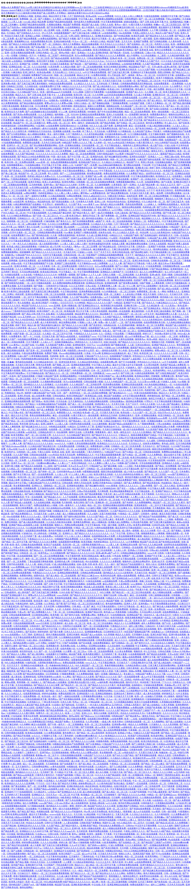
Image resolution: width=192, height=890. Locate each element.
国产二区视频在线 (131, 688)
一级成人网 (105, 721)
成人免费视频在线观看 (115, 100)
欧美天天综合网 (68, 455)
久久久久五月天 (103, 862)
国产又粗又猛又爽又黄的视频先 (32, 83)
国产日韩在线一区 (106, 300)
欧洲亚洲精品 (106, 786)
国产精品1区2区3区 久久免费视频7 (172, 823)
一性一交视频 (11, 55)
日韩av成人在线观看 (159, 550)
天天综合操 (99, 131)
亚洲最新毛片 (156, 727)
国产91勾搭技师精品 (17, 134)
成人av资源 (100, 727)
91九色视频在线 (109, 291)
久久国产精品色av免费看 (47, 870)
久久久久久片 (59, 435)
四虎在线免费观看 (134, 204)
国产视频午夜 (119, 379)
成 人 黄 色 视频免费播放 (118, 707)
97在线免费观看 (154, 266)
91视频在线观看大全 (114, 868)
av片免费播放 (132, 542)
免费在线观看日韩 (67, 693)
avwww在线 (55, 814)
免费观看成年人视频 (100, 446)
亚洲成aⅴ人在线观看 (11, 755)
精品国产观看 (113, 41)
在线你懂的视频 (74, 294)
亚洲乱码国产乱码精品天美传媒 (71, 671)
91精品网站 (133, 612)
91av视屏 (119, 154)
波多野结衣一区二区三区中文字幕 (66, 601)
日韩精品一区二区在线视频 (99, 469)
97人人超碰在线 (173, 581)
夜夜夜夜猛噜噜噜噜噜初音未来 (77, 168)
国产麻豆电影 (122, 497)
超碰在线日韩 (92, 123)
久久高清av (170, 305)
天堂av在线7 (173, 654)
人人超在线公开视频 (132, 294)
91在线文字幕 (79, 547)
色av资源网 (70, 187)
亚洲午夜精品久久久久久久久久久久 (157, 865)
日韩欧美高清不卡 (130, 137)
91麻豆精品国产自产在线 (44, 393)
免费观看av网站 (88, 615)
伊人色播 (146, 800)
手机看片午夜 (142, 589)
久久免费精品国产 (10, 280)
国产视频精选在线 (176, 134)
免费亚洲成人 (154, 221)
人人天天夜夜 (43, 266)
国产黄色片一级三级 (88, 140)
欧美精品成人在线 (94, 396)
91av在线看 (166, 64)
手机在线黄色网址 (29, 367)
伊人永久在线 (171, 876)
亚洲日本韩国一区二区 (25, 266)
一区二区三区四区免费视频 (95, 393)
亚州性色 (81, 241)
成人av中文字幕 (89, 854)
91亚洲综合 (169, 741)
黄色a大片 (92, 500)
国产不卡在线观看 (127, 362)
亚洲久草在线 (24, 396)
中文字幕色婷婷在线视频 (19, 289)
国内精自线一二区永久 (141, 370)
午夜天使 (107, 494)
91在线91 (56, 705)
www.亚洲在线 (76, 460)
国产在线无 (149, 547)
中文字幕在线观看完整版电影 (168, 401)
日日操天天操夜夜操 (59, 64)
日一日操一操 (11, 47)
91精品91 (71, 426)
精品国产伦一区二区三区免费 (32, 173)
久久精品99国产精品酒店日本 (42, 446)
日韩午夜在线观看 (11, 106)
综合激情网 (62, 432)
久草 (72, 201)
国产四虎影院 (83, 851)
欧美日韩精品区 (79, 463)
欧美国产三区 (15, 710)
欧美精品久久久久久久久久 (56, 837)
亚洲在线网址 (170, 319)
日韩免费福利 (131, 19)
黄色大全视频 (100, 713)
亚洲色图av (143, 603)
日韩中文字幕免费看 (94, 92)
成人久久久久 (121, 640)
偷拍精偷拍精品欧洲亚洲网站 (54, 716)
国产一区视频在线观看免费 (156, 845)
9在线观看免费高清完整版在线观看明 (163, 210)
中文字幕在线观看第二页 (133, 500)
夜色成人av (109, 612)
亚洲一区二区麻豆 (112, 294)
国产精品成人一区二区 (80, 421)
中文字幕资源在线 (39, 567)
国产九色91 (162, 207)
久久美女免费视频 (124, 651)
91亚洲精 (40, 126)
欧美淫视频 (86, 542)
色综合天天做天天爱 (14, 36)
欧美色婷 (81, 235)
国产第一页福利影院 (19, 97)
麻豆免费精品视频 (68, 322)
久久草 (140, 182)
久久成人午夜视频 (142, 95)
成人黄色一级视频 (130, 530)
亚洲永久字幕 (133, 533)
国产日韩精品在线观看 (25, 308)
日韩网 (35, 64)
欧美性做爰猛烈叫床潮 (100, 244)
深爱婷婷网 (18, 390)
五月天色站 (62, 418)
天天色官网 (49, 606)
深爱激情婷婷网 (79, 660)
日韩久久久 (163, 294)
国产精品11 (31, 50)
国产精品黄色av (133, 716)
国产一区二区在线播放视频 (90, 67)
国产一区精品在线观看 (149, 367)
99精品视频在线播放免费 (34, 27)
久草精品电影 (63, 761)
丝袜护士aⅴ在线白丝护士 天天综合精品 (89, 238)
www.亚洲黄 (55, 305)
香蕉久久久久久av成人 (31, 516)
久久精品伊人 (102, 766)
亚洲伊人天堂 (130, 603)
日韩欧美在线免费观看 (32, 544)
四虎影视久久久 (102, 404)
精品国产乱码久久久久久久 (35, 305)
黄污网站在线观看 (132, 165)
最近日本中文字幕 (65, 269)
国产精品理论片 (138, 441)
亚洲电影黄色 (79, 345)
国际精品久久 (115, 674)
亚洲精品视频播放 (10, 575)
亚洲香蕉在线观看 (96, 598)
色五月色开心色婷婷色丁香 (162, 691)
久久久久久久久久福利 (124, 171)
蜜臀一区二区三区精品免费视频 (154, 196)
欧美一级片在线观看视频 (17, 780)
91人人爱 (5, 502)
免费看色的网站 (105, 691)
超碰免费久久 (61, 204)
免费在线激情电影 (100, 159)
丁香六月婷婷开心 (95, 452)
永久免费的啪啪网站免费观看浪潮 (69, 283)
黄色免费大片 (69, 733)
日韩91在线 (53, 834)
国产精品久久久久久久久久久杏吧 (59, 491)
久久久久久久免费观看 (110, 561)
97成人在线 (170, 145)
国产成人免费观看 (45, 410)
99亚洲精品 (64, 620)
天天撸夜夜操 (159, 508)
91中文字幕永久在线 (21, 438)
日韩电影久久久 (137, 266)
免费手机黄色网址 (61, 660)
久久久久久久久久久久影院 (114, 637)
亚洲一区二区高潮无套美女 (36, 839)
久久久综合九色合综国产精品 (175, 61)
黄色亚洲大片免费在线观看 (87, 22)
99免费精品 (80, 530)
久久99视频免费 (58, 553)
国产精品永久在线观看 (32, 466)
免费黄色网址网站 (129, 277)
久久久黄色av (86, 539)
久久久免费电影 (155, 455)
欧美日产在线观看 (52, 544)
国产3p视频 (16, 851)
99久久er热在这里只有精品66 (121, 142)
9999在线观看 (68, 359)
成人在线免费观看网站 (158, 660)
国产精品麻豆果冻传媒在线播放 (158, 870)
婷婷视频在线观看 (86, 640)
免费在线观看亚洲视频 (114, 173)
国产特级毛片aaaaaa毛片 (156, 117)
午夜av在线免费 (53, 120)
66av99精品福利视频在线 (110, 165)
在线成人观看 (118, 244)
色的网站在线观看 (25, 148)
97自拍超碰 (16, 716)
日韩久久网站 (91, 438)
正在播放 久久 (126, 508)
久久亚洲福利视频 (126, 325)
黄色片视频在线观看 (56, 634)
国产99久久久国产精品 (123, 755)
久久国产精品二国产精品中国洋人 (63, 825)
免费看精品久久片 (85, 455)
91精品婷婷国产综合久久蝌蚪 (89, 100)
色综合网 (144, 232)
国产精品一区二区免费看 (174, 396)
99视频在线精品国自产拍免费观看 (68, 744)
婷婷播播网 (25, 252)
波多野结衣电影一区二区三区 (160, 173)
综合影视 (20, 277)
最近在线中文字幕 (172, 455)
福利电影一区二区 (106, 648)
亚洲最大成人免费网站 (119, 522)
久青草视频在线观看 (39, 356)
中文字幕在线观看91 (107, 606)
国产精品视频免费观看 (130, 800)
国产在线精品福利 (44, 148)
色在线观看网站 (86, 258)
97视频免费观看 (67, 674)
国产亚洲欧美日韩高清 (126, 69)
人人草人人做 (15, 22)
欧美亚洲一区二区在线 (40, 97)
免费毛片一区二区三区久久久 (50, 713)
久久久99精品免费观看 (147, 27)
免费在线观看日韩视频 (73, 662)
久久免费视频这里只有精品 (41, 721)
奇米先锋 (24, 424)
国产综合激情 (17, 258)
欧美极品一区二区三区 (92, 795)
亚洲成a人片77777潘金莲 (112, 477)
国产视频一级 (179, 311)
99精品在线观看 (23, 660)
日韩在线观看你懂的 (17, 854)
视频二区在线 (146, 581)
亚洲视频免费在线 (93, 632)
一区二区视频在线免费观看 (15, 185)
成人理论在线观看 (149, 668)
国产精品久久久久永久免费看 (43, 542)
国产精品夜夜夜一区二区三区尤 (40, 412)
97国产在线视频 (70, 643)
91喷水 (176, 615)
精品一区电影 (80, 598)
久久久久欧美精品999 (160, 232)
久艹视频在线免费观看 (90, 331)
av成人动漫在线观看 (84, 120)
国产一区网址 (130, 185)
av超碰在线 (126, 727)
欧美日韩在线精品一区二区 (143, 457)
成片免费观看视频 (46, 260)
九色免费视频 (122, 348)
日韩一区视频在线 (173, 873)
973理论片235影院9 (68, 629)
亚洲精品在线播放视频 (34, 710)
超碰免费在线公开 (87, 783)
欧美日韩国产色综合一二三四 (77, 89)
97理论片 (148, 401)
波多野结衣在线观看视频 (176, 544)
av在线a (131, 328)
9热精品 (131, 187)
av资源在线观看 (70, 19)
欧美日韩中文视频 (45, 61)
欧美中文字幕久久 (153, 769)
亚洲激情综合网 (88, 747)
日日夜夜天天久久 (180, 407)
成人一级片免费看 (79, 477)
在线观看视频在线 (32, 693)
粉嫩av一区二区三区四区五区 (168, 24)
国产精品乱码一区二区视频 (41, 190)
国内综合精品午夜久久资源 (100, 671)
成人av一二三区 (28, 618)
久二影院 (161, 55)
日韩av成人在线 (52, 339)
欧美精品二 (178, 317)
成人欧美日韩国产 (40, 303)
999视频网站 (30, 61)
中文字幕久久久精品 (101, 365)
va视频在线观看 (18, 30)
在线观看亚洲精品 (92, 317)
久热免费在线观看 (66, 446)
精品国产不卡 (133, 162)
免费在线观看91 (139, 238)
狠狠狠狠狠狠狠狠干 (11, 75)
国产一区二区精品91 (52, 44)
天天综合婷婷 (116, 831)
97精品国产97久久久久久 (97, 356)
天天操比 (11, 33)
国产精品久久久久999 (172, 809)
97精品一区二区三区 (84, 528)
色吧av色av (47, 519)
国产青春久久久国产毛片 (148, 61)
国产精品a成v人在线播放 (55, 682)
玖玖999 (74, 114)
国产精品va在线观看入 (67, 336)
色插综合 (17, 691)
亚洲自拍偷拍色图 (62, 41)
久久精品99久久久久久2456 (28, 587)
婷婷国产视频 (45, 511)
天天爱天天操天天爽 (148, 752)
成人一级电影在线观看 (106, 350)
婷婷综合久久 (82, 342)
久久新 (53, 235)
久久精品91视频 (68, 67)
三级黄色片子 (32, 752)
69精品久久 (12, 828)
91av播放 (68, 232)
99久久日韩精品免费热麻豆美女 (139, 851)
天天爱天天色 (20, 249)
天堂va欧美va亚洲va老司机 (164, 67)
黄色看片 (116, 547)
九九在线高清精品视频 (152, 379)
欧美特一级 (172, 331)
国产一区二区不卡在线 (43, 598)
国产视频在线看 (118, 345)
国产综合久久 (148, 303)
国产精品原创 (170, 100)
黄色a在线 (185, 156)
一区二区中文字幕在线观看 (162, 505)
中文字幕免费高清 (131, 421)
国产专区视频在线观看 (70, 699)
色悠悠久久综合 (162, 44)
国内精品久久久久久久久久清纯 (150, 255)
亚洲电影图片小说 (85, 693)
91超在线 (11, 148)
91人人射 (34, 769)
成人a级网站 (17, 570)
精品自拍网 (157, 477)
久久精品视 (183, 277)
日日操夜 (150, 823)
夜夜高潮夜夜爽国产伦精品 (144, 435)
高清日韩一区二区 (71, 544)
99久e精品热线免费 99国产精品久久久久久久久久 (67, 882)
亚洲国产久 (73, 688)
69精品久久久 (116, 235)
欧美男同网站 (152, 856)
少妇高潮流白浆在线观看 (117, 151)
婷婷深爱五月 (76, 148)
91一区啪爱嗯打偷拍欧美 (137, 114)
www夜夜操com (163, 230)
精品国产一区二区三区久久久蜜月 (169, 502)
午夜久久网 (151, 263)
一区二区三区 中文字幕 (69, 795)
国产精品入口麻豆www (88, 575)
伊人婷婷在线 (40, 533)
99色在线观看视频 (81, 370)
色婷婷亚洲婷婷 (86, 379)
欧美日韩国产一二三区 (70, 854)
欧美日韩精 (49, 401)
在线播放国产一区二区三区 (177, 140)
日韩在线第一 (32, 668)
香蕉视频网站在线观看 (12, 707)
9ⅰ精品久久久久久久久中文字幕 (77, 86)
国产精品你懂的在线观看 (32, 103)
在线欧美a (54, 100)
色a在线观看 (174, 839)
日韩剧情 (132, 882)
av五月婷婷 (179, 772)
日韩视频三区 (82, 446)
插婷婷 (28, 393)
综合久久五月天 (168, 185)
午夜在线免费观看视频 (33, 353)
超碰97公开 (93, 390)
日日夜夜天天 (132, 272)
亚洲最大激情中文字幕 (84, 398)
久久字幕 (174, 480)
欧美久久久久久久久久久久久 (160, 837)
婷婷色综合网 (102, 367)
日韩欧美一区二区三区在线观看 (24, 238)
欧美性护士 (10, 452)
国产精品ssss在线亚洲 (23, 775)
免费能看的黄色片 (76, 581)
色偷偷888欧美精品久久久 (61, 665)
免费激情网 (128, 317)
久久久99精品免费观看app (19, 215)
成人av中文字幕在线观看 (107, 277)
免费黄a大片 (103, 615)
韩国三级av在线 (172, 156)
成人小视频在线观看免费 (114, 828)
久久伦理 (173, 418)
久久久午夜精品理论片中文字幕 (42, 629)
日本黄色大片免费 (85, 201)
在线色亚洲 (132, 196)
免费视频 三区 (86, 758)
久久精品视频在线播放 (157, 227)
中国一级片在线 (58, 156)
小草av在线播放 (163, 424)
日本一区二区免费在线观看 (64, 266)
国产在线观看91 (101, 758)
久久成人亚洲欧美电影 (98, 53)
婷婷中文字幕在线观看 (44, 671)
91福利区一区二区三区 (59, 741)
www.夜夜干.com (78, 30)
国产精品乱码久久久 (52, 626)
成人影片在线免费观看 (134, 429)
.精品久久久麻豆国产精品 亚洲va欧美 (33, 705)
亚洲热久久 (37, 485)
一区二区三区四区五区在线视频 (141, 629)
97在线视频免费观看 (12, 142)
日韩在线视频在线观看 (71, 755)
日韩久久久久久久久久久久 (18, 81)
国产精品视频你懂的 (119, 387)
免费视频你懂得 (21, 128)
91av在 (21, 449)
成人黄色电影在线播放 (92, 218)
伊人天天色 (47, 33)
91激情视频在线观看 (85, 269)
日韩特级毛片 (94, 449)
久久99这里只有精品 (140, 151)
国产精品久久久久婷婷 (66, 185)
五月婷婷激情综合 (175, 859)
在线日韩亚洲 (120, 786)
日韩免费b (69, 879)
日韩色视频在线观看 (14, 733)
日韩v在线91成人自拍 (159, 646)
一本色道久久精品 (97, 41)
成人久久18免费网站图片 (151, 272)
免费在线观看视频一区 (31, 140)
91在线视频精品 (73, 27)
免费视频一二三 (72, 249)
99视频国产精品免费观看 (67, 539)
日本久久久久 (75, 72)
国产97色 (89, 502)
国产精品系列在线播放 (34, 674)
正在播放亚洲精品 (63, 738)
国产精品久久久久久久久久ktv (90, 61)
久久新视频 (82, 126)
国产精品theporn (96, 190)
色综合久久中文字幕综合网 (126, 469)
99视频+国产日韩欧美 (127, 463)
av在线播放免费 (110, 581)
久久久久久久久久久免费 (166, 353)
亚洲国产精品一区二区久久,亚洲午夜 (63, 828)
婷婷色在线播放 (49, 693)
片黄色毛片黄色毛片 (45, 775)
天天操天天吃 (70, 252)
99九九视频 (105, 592)
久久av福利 (92, 514)
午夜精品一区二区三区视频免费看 (45, 859)
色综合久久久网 (80, 609)
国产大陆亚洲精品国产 (166, 373)
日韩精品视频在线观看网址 (134, 553)
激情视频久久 (99, 260)
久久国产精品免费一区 (148, 185)
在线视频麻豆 (173, 398)
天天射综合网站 (16, 584)
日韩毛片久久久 (86, 266)
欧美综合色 (111, 733)
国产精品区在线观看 (157, 654)
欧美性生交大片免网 (14, 112)
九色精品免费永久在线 (136, 665)
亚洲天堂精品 (34, 182)
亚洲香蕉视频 (47, 525)
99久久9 (15, 601)
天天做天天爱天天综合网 (88, 308)
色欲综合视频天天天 (17, 539)
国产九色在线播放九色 (76, 800)
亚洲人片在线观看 (115, 114)
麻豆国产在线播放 (112, 396)
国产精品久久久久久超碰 (83, 741)
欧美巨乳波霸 (138, 36)
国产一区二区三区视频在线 (161, 387)
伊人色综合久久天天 (99, 789)
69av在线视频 (13, 516)
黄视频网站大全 (22, 41)
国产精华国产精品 (10, 553)
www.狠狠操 (137, 584)
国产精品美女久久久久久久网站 (110, 873)
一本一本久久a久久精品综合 (24, 244)
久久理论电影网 (151, 365)
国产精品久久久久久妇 (106, 677)
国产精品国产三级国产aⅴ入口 (38, 570)
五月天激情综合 (76, 401)
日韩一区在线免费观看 (148, 297)
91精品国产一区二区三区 (56, 230)
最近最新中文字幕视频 (170, 27)
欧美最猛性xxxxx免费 (157, 418)
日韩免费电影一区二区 (81, 373)
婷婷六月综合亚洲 (83, 483)
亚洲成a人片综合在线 (138, 550)
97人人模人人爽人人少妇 (81, 474)
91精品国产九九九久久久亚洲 (97, 755)
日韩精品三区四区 (15, 86)
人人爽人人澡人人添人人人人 (144, 497)
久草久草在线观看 (99, 311)
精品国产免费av (63, 721)
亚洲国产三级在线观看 (65, 263)
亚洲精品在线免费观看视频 (92, 114)
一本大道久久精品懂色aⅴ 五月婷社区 (105, 705)
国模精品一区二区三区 (55, 485)
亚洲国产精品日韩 (94, 612)
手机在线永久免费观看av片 (112, 825)
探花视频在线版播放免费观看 (100, 817)
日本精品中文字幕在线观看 (31, 828)
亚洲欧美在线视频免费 (72, 820)
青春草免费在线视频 (98, 831)
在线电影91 (137, 685)
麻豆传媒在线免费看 (21, 230)
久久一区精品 (105, 333)
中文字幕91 (176, 716)
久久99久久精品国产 (174, 727)
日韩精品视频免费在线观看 (50, 232)
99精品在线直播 (132, 494)
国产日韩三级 (127, 373)
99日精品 (77, 412)
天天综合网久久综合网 (150, 612)
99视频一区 (120, 817)
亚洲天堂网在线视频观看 (108, 398)
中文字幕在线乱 (166, 435)
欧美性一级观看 (94, 834)
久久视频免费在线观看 (51, 382)
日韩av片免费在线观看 (147, 778)
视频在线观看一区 (175, 533)
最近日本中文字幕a (18, 483)
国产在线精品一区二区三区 (140, 44)
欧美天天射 (45, 159)
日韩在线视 (67, 483)
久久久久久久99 (170, 713)
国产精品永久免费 (15, 668)
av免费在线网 (137, 707)
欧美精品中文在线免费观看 (94, 457)
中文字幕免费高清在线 (107, 128)
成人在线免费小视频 (41, 396)
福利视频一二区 (62, 114)
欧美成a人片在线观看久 (144, 78)
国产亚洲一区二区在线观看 (39, 350)
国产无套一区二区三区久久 (46, 215)
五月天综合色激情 (137, 598)
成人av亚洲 (89, 797)
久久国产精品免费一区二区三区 (118, 460)
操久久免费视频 (30, 803)
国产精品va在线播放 (82, 50)
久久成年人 (110, 218)
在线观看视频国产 (63, 33)
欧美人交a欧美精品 (51, 182)
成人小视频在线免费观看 (137, 30)
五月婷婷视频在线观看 (55, 581)
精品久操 (31, 325)
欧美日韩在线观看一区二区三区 (86, 81)
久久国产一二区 (116, 322)
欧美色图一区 (57, 615)
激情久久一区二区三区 (123, 410)
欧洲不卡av (135, 587)
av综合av (52, 792)
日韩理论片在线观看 (72, 626)
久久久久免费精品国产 (26, 269)
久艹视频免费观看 (146, 424)
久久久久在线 (124, 390)
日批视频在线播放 (164, 162)
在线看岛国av (96, 297)
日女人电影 (143, 789)
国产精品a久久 (37, 550)
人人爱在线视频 (65, 95)
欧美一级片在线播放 (11, 353)
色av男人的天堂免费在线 (96, 811)
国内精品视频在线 (25, 834)
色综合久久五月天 (10, 64)
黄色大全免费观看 (163, 50)
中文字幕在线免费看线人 (74, 171)
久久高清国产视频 (154, 429)
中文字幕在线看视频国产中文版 (38, 263)
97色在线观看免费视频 (163, 738)
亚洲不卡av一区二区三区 (23, 463)
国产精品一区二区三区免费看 (21, 421)
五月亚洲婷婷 (56, 623)
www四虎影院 (103, 345)
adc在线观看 (81, 449)
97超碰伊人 (131, 367)
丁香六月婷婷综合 (148, 519)
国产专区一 (122, 488)
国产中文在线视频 (148, 289)
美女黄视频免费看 (22, 485)
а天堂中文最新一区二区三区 (22, 232)
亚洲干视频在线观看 (53, 516)
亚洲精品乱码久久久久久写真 (31, 825)
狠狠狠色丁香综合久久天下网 (169, 199)
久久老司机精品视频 (94, 134)
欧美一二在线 (131, 719)
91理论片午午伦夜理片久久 (55, 331)
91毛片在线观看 (27, 738)
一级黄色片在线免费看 (27, 511)
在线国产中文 (54, 643)
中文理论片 (48, 204)
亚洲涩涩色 (113, 713)
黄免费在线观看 (94, 173)
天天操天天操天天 (138, 387)
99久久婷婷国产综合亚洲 (167, 142)
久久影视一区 (129, 81)
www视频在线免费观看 (152, 648)
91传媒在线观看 (12, 274)
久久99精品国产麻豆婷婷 (60, 213)
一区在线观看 (64, 547)
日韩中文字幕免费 (53, 823)
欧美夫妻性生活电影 (104, 474)
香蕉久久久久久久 (58, 78)
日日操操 (11, 834)
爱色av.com (92, 171)
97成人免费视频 (116, 845)
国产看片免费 (56, 632)
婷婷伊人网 (81, 806)
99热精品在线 (110, 325)
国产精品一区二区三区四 (38, 58)
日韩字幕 (65, 589)
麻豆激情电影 (138, 311)
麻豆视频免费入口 (102, 249)
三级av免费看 (146, 485)
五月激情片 (74, 856)
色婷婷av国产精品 (142, 679)
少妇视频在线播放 (47, 269)
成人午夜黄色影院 (49, 322)
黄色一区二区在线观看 (115, 859)
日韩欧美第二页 (175, 783)
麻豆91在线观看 (39, 724)
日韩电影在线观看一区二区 (137, 721)
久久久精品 (119, 691)
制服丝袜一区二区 (168, 752)
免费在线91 (111, 289)
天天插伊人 (81, 705)
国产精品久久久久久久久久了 (85, 592)
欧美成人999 (113, 89)
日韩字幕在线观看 (80, 429)
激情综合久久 (87, 36)
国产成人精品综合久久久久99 (155, 86)
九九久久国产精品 (61, 707)
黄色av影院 (74, 716)
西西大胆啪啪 (164, 72)
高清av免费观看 (72, 747)
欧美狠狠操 (37, 491)
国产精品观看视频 (93, 494)
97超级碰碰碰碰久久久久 (54, 179)
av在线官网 (18, 201)
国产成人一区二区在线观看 (81, 404)
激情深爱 (37, 469)
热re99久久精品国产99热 (174, 750)
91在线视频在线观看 (115, 92)
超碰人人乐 (68, 165)
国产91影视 (166, 182)
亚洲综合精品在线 (88, 497)
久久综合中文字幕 (40, 348)
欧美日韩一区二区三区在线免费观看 (35, 477)
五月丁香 (90, 319)
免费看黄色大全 (112, 137)
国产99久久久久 (127, 128)
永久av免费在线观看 (104, 266)
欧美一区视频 (81, 480)
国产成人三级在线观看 (113, 839)
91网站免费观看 (74, 196)
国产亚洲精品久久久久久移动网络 (71, 410)
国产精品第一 (77, 64)
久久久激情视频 (99, 424)
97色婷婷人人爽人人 (127, 820)
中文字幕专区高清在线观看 (111, 336)
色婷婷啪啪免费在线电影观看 (35, 359)
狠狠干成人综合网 (157, 848)
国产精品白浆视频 (141, 570)
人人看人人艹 (64, 463)
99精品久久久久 (121, 370)
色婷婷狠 (171, 246)
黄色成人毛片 (134, 379)
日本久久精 (66, 702)
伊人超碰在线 (57, 117)
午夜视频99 (183, 811)
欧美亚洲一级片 (41, 601)
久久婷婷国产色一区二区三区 (131, 227)
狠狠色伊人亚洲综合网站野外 (136, 561)
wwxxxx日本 (7, 266)
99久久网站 (70, 789)
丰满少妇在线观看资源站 (146, 393)
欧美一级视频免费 (49, 238)
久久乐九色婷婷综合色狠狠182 (129, 474)
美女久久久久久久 (170, 328)
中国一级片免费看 (156, 89)
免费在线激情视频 (119, 741)
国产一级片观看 (145, 38)
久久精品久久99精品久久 (114, 162)
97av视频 (40, 345)
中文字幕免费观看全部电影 (163, 603)
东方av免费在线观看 (84, 55)
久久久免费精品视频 (21, 398)
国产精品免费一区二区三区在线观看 (95, 550)
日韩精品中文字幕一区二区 (103, 227)
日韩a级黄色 (11, 592)
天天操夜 (41, 328)
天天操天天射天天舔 (166, 626)
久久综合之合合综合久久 (142, 814)
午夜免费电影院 (154, 713)
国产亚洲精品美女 (152, 308)
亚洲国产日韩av (43, 707)
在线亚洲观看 (90, 511)
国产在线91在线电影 (159, 109)
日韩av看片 (123, 595)
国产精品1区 (118, 592)
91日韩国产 (49, 865)
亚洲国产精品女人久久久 (164, 345)
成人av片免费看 (141, 140)
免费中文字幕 (149, 657)
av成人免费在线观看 (35, 648)
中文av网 (96, 353)
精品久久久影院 (123, 634)
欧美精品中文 (53, 328)
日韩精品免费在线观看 (91, 573)
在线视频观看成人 (15, 165)
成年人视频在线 (172, 511)
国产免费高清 (45, 367)
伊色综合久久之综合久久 (145, 356)
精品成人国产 (78, 469)
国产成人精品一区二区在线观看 (61, 575)
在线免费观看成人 (171, 612)
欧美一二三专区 (73, 713)
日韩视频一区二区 (168, 30)
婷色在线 (131, 859)
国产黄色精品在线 (40, 235)
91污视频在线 (124, 131)
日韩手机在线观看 (15, 564)
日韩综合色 (54, 106)
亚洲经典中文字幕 (34, 865)
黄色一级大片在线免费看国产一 (68, 809)
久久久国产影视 (95, 657)
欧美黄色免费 (170, 359)
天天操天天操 (91, 820)
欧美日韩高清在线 (121, 252)
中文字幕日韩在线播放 (179, 117)
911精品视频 (90, 814)
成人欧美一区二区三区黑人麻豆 (99, 519)
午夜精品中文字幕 (116, 258)
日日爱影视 (58, 97)
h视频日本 (96, 33)
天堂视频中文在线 (140, 634)
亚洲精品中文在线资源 (65, 851)
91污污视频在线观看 (137, 134)
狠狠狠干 (64, 500)
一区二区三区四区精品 (170, 778)
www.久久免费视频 (176, 609)
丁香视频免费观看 (119, 103)
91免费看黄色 (15, 336)
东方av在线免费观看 (73, 382)
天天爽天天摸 (132, 519)
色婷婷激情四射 (9, 126)
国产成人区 (173, 516)
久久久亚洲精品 (46, 114)
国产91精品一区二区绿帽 (134, 455)
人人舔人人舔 (61, 424)
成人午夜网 (35, 845)
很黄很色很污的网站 (12, 803)
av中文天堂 (148, 314)
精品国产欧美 (52, 494)
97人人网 (145, 578)
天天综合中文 (149, 446)
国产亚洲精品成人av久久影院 (126, 578)
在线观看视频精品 (147, 719)
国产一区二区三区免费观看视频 (49, 556)
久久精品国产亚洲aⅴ (142, 131)
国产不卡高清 (84, 38)
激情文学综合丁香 (91, 215)
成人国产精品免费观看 (26, 38)
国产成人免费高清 (133, 483)
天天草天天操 (118, 404)
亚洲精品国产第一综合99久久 (141, 615)
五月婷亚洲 (82, 831)
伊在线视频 (124, 238)
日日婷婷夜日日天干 (113, 632)
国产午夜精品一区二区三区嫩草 (22, 750)
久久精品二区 (13, 469)
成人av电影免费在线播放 (124, 38)
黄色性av (184, 328)
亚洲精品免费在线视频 (106, 769)
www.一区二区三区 (10, 410)
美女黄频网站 (147, 350)
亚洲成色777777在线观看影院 (19, 792)
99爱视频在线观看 (91, 471)
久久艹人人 (59, 640)
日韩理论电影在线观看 (80, 424)
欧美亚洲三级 (146, 353)
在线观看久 (177, 176)
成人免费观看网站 (13, 441)
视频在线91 (148, 671)
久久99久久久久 (163, 494)
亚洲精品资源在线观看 (132, 384)
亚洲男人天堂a (125, 525)
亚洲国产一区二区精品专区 (143, 179)
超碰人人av (94, 477)
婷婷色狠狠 (67, 106)
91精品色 (33, 730)
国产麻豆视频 (110, 466)
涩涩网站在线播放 (97, 646)
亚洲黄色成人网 (62, 561)
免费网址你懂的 (33, 547)
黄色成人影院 (168, 443)
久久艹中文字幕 (118, 533)
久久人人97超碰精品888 (104, 488)
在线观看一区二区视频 (60, 429)
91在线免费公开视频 (59, 297)
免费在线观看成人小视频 (46, 505)
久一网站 (162, 291)
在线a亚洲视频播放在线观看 (64, 162)
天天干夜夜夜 (148, 494)
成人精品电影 (144, 539)
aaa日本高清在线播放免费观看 (118, 95)
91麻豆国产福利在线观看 (149, 159)
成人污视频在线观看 (162, 592)
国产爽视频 (55, 168)
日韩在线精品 (59, 396)
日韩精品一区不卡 (28, 55)
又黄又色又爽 (122, 814)
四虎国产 (138, 280)
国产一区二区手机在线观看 (14, 182)
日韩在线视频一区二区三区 (152, 277)
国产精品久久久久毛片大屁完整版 (145, 213)
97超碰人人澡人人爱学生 (54, 137)
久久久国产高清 (78, 390)
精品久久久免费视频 (138, 724)
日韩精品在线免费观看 (38, 747)
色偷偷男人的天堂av (91, 837)
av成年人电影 (54, 514)
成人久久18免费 (148, 530)
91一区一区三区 (16, 196)
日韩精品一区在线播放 (26, 809)
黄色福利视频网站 (114, 603)
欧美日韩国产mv (107, 376)
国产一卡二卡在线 (32, 336)
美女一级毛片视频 (56, 134)
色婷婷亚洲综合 (101, 542)
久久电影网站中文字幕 (137, 691)
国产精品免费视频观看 (74, 817)
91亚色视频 (180, 435)
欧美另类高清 (117, 618)
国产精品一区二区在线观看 (174, 733)
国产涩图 (184, 648)
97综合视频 (118, 333)
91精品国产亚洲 (51, 376)
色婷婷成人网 (149, 207)
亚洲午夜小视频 (12, 466)
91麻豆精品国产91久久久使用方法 (45, 483)
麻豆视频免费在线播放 (137, 244)
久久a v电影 (20, 747)
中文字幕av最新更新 (157, 792)
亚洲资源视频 (75, 230)
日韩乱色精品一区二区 (47, 53)
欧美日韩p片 (75, 215)
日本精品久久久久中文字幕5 (66, 727)
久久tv (101, 736)
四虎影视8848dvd (68, 126)
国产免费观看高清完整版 (95, 230)
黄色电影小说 (166, 297)
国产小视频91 (44, 19)
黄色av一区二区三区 (146, 75)
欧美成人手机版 (94, 207)
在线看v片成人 (176, 249)
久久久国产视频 (21, 455)
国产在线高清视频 (26, 376)
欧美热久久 (86, 778)
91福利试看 (31, 662)
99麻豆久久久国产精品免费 (147, 733)
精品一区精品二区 (96, 30)
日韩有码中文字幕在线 (57, 286)
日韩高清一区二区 (28, 553)
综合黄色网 (68, 120)
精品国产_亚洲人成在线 (82, 668)
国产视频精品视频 (101, 103)
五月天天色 (127, 41)
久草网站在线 (164, 179)
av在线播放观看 (14, 778)
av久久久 (36, 736)
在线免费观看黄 (161, 83)
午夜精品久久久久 (115, 30)
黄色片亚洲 (117, 862)
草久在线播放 (24, 303)
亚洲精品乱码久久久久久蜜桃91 (26, 137)
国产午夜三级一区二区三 (125, 331)
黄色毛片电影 (144, 820)
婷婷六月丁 (148, 333)
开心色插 (122, 350)
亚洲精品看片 (69, 859)
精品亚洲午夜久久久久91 (87, 314)
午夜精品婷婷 (22, 603)
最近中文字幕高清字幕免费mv (112, 199)
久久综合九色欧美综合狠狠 (59, 522)
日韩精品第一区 (31, 851)
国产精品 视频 (22, 862)
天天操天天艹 (123, 662)
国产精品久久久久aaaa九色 (62, 831)
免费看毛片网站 (134, 873)
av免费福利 (35, 128)
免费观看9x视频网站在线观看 (109, 19)
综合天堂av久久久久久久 (170, 412)
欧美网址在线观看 (19, 814)
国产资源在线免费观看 (177, 764)
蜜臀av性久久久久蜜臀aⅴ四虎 (84, 752)
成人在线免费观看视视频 (115, 730)
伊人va (156, 828)
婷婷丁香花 (21, 325)
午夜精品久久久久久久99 (45, 274)
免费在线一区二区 (145, 58)
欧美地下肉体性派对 (123, 140)
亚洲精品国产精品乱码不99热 (142, 215)
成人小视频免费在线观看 (104, 47)
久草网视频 (12, 260)
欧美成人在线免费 (104, 567)
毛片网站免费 (8, 277)
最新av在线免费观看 (127, 575)
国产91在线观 (60, 466)
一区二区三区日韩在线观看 (138, 592)
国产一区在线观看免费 (43, 474)
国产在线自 (83, 789)
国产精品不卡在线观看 (64, 308)
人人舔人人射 (120, 550)
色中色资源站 (15, 100)
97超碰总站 (43, 246)
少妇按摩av (33, 109)
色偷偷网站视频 (119, 328)
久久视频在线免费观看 (151, 797)
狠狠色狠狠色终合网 (23, 800)
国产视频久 (176, 530)
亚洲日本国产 (64, 370)
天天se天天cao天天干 (78, 466)
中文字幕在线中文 (105, 814)
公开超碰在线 (164, 356)
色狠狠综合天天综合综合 (40, 131)
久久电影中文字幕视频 (52, 227)
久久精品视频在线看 (65, 61)
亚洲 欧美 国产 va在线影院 (146, 620)
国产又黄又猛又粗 (81, 33)
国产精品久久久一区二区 (57, 373)
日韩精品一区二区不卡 (137, 258)
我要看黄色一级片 (104, 432)
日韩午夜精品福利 (105, 154)
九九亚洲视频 (55, 651)
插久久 (98, 319)
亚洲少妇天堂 (158, 561)
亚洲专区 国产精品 (149, 567)
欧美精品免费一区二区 (177, 224)
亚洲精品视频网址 (68, 376)
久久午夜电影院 (162, 814)
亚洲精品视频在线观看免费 (18, 401)
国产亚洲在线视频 (134, 322)
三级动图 (15, 367)
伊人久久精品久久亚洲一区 (126, 232)
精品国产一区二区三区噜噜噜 (163, 573)
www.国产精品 (46, 803)
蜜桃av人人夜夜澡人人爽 (35, 719)
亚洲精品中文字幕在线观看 (144, 72)
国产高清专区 (95, 325)
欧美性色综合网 (108, 575)
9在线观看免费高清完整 (18, 837)
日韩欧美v (12, 477)
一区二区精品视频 (125, 274)
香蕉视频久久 (115, 876)
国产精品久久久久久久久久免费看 (41, 199)
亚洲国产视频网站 (39, 207)
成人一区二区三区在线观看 (35, 429)
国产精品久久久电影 (176, 525)
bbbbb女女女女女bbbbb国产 (166, 601)
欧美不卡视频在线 (165, 78)
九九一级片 (110, 564)
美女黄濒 (122, 654)
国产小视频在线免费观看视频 (159, 640)
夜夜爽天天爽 (59, 350)
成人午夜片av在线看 (133, 471)
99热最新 (26, 75)
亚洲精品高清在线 (32, 589)
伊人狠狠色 (169, 696)
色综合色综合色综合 (117, 201)
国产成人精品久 (155, 100)
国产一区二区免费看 (17, 561)
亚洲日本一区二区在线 (109, 500)
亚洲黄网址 (171, 151)
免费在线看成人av (15, 699)
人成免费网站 (178, 623)
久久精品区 (105, 578)
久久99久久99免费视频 (58, 224)
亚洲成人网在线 (97, 803)
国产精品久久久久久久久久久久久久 (147, 224)
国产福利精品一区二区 (96, 64)
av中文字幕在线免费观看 (95, 72)
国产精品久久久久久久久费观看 (49, 800)
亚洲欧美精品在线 (75, 786)
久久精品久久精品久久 (121, 758)
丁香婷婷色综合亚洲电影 (24, 311)
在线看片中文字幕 (169, 16)
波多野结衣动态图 (134, 868)
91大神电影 (80, 303)
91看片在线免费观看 (98, 387)
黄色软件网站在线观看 (129, 803)
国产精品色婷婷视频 (93, 294)
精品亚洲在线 (92, 786)
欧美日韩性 (79, 502)
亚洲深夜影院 (140, 505)
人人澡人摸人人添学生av (175, 556)
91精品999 (150, 626)
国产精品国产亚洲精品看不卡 (100, 69)
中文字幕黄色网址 (98, 620)
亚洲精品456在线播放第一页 (34, 665)
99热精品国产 (118, 716)
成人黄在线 (16, 677)
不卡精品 (59, 772)
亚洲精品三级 (27, 480)
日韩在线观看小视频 (93, 382)
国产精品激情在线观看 (100, 410)
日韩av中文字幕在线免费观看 (133, 438)
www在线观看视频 (91, 637)
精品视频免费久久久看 (166, 314)
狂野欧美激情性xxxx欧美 (50, 677)
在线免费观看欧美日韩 (42, 41)
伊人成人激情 (15, 764)
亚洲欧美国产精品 (89, 825)
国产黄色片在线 (72, 615)
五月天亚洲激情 (25, 286)
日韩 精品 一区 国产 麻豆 (84, 606)
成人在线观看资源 (80, 803)
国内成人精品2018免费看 (112, 204)
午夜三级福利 (13, 300)
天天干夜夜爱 (32, 342)
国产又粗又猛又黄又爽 (119, 72)
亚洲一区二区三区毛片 (118, 809)
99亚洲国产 (91, 255)
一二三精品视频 (167, 559)
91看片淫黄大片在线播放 (141, 24)
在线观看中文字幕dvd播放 (139, 828)
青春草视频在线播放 (114, 665)
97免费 (4, 764)
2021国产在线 (28, 345)
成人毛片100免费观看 (43, 657)
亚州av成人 (34, 424)
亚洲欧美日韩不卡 (181, 182)
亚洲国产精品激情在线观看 (60, 22)
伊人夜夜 (129, 862)
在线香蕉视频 (8, 657)
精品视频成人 (124, 418)
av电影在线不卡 (130, 752)
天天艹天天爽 (39, 379)
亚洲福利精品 (134, 201)
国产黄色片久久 (64, 221)
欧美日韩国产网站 (108, 390)
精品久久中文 (83, 75)
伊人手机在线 (114, 75)
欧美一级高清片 (35, 30)
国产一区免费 (90, 165)
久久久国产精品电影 (25, 154)
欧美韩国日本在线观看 (112, 305)
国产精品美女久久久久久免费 (160, 36)
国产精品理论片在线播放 (13, 50)
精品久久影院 (164, 755)
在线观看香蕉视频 (181, 424)
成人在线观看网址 (82, 47)
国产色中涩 (55, 359)
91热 (183, 210)
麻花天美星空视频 (168, 514)
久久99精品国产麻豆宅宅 (79, 435)
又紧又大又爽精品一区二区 (159, 103)
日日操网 (115, 797)
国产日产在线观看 (34, 584)
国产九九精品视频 (118, 766)
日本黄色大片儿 (175, 348)
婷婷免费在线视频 (30, 842)
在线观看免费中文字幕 (50, 86)
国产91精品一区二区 (132, 452)
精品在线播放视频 (90, 44)
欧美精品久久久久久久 (116, 736)
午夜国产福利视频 (64, 775)
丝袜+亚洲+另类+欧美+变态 (90, 564)
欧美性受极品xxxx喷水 (35, 868)
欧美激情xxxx (75, 418)
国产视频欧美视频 (45, 884)
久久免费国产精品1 (135, 173)
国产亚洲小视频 (74, 179)
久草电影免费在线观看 (128, 865)
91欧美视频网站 (110, 842)
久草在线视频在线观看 (38, 168)
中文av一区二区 (79, 41)
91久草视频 (109, 634)
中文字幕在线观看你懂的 (143, 176)
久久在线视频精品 (65, 480)
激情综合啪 (24, 47)
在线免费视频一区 (32, 696)
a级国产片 (100, 221)
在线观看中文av (40, 100)
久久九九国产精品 (174, 300)
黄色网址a (53, 699)
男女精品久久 (62, 407)
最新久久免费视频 (96, 106)
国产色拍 (42, 224)
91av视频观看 (128, 646)
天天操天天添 (141, 573)
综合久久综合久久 (85, 567)
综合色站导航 (184, 719)
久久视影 (181, 308)
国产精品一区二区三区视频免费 (17, 78)
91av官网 (5, 814)
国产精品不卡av (135, 308)
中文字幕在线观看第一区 (99, 547)
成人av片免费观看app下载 (137, 336)
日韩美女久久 (179, 682)
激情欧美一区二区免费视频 (72, 128)
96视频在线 (72, 766)
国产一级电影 (128, 75)
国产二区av (162, 390)
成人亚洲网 (49, 30)
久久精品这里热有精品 (88, 362)
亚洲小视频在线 (69, 305)
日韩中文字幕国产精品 (163, 575)
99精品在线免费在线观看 (61, 83)
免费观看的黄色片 (159, 114)
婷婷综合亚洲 (67, 55)
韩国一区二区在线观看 (65, 75)
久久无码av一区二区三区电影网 (55, 390)
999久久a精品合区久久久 (95, 196)
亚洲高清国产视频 (142, 854)
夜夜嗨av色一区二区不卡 (47, 755)
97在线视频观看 (26, 870)
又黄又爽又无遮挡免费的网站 (162, 665)
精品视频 (56, 502)
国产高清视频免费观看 (83, 221)
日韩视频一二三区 (180, 595)
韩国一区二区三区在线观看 (123, 159)
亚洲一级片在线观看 (75, 452)
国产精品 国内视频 (182, 103)
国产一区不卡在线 (32, 441)
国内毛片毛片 (132, 682)
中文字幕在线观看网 (37, 213)
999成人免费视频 (64, 398)
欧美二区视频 (163, 528)
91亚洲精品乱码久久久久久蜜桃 (110, 668)
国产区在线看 (85, 643)
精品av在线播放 (169, 828)
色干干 (117, 567)
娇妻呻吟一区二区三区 (73, 109)
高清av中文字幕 (49, 547)
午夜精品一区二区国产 (48, 55)
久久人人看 (31, 564)
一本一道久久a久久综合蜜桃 (161, 598)
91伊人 (114, 438)
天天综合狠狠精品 (24, 685)
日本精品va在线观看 (166, 744)
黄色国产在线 (182, 376)
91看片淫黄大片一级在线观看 (85, 415)
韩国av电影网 (119, 308)
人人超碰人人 (150, 204)
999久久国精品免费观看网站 (153, 806)
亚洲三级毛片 (29, 72)
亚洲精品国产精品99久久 (90, 839)
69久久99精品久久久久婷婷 (100, 660)
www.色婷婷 (101, 117)
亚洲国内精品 (176, 22)
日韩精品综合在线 (142, 449)
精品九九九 (21, 95)
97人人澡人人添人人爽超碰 (78, 536)
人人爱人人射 (112, 544)
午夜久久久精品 (28, 410)
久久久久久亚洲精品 (142, 432)
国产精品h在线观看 (60, 58)
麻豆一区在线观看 (137, 126)
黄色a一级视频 (79, 834)
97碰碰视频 (165, 780)
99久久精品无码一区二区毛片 (131, 823)
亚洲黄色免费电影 (82, 522)
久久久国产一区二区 (168, 471)
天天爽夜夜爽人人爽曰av (147, 879)
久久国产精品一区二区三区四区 (16, 379)
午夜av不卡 (18, 547)
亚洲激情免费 (111, 283)
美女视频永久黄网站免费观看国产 (125, 870)
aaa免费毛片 (171, 277)
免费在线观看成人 (24, 679)
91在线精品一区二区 (162, 800)
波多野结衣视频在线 (19, 550)
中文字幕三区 (163, 758)
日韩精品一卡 (38, 210)
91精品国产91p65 (113, 452)
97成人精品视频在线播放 (159, 126)
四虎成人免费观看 (93, 460)
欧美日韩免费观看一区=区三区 (30, 508)
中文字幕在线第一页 (144, 491)
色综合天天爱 (52, 648)
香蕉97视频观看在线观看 (25, 876)
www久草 (40, 407)
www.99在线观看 (93, 570)
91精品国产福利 (131, 235)
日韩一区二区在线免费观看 (101, 651)
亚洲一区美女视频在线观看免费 (20, 53)
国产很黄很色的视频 (14, 283)
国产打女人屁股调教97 (148, 286)
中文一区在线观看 (34, 497)
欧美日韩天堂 (67, 207)
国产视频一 (39, 286)
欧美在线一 (126, 412)
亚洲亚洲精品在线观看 (118, 884)
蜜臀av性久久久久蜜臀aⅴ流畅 (59, 103)
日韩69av (130, 825)
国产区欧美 (184, 123)
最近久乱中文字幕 (20, 415)
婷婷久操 (63, 842)
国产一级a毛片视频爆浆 (102, 213)
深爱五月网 (52, 637)
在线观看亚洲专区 (130, 797)
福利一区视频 (101, 674)
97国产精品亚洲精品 (159, 269)
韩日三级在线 (183, 761)
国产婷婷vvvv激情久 (98, 845)
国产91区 (166, 623)
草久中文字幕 (82, 311)
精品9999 (147, 587)
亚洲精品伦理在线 (95, 283)
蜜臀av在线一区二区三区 (59, 123)
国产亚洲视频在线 (45, 738)
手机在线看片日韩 (65, 865)
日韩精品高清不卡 (164, 58)
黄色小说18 (151, 564)
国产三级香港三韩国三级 (144, 744)
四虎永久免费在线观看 (12, 193)
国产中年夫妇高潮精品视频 (110, 112)
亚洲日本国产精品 (159, 634)
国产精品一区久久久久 (56, 691)
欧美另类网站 (17, 435)
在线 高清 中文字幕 (11, 159)
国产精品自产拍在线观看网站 (153, 516)
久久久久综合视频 (49, 842)
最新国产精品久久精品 (171, 154)
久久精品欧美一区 (155, 305)
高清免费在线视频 (112, 384)
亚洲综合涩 (39, 634)
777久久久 (166, 682)
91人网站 (67, 677)
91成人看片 (25, 598)
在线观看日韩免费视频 (98, 719)
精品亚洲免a (78, 277)
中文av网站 (75, 837)
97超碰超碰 (26, 469)
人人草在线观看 (35, 460)
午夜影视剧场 (145, 601)
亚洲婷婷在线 (30, 677)
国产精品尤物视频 (82, 710)
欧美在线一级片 (49, 696)
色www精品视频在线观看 (71, 353)
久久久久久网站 (48, 418)
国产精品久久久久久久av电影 (151, 300)
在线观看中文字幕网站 (57, 654)
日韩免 (160, 553)
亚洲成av (81, 53)
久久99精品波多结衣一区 (46, 362)
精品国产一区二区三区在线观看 (160, 766)
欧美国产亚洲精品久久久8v (176, 171)
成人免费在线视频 (125, 376)
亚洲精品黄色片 (126, 415)
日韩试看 (124, 747)
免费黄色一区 (155, 258)
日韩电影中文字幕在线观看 (116, 179)
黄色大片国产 (26, 505)
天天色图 (124, 848)
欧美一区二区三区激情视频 (114, 882)
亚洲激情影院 (177, 269)
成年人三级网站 (158, 884)
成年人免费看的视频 (151, 623)
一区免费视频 (177, 83)
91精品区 (118, 303)
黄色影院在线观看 (24, 362)
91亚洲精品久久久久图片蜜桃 (21, 713)
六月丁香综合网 (121, 224)
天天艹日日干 (132, 404)
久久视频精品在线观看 (70, 637)
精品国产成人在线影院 (176, 325)
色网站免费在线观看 (74, 525)
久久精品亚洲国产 (30, 159)
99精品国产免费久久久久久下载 (77, 142)
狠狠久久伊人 (125, 854)
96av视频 (76, 131)
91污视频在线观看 (36, 806)
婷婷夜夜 (74, 331)
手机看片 (157, 131)
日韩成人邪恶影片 (133, 705)
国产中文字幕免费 (149, 469)
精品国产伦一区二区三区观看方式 (29, 123)
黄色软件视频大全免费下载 (138, 477)
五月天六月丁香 (183, 766)
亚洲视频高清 (137, 699)
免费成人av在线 (18, 168)
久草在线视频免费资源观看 (129, 536)
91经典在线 (101, 258)
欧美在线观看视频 (125, 168)
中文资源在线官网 (157, 460)
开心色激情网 (105, 140)
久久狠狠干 (18, 752)
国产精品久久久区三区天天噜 (160, 500)
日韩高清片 (35, 626)
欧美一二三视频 (166, 519)
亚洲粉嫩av (159, 817)
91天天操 (108, 696)
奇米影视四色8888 (62, 277)
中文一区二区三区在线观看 (146, 780)
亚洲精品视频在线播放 (116, 190)
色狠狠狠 (170, 342)
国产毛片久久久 (84, 488)
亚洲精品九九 (38, 795)
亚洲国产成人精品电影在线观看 (99, 148)
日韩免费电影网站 (26, 126)
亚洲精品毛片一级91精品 (62, 348)
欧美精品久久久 (163, 176)
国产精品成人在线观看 (21, 502)
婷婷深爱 (19, 294)
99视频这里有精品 (114, 851)
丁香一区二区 (59, 612)
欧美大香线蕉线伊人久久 (175, 92)
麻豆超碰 (5, 168)
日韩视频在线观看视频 (138, 269)
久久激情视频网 (102, 185)
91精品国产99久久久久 (141, 249)
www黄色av (14, 345)
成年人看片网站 (136, 626)
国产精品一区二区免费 (16, 460)
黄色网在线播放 (161, 249)
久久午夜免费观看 (150, 688)
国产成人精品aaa (62, 289)
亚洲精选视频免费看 (81, 365)
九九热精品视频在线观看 (97, 401)
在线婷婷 (28, 848)
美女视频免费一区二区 (110, 752)
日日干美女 (51, 783)
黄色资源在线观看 (137, 660)
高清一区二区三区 (34, 882)
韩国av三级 (159, 581)
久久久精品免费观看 (95, 289)
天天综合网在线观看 (29, 272)
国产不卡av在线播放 (161, 854)
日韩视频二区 (55, 533)
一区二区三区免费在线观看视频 (16, 573)
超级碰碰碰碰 (114, 688)
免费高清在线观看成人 (13, 494)
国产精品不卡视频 (67, 38)
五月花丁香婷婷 (145, 882)
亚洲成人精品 (41, 16)
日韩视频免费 (36, 221)
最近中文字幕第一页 (101, 38)
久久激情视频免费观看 (98, 589)
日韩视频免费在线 (171, 266)
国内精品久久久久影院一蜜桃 (60, 806)
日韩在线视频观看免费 (24, 623)
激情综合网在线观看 (132, 207)
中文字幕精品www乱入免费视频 (92, 263)
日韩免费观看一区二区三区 (24, 471)
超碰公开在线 (44, 564)
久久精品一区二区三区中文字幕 (57, 333)
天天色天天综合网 (176, 884)
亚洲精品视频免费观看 (68, 573)
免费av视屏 (6, 623)
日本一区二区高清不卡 (102, 370)
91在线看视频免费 (137, 654)
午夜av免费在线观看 (128, 581)
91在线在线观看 (89, 300)
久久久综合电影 (39, 67)
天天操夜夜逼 (78, 721)
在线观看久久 (171, 379)
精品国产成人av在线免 (92, 634)
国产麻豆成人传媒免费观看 (166, 606)
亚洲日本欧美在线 (141, 260)
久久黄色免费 (175, 41)
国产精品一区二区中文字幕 (15, 542)
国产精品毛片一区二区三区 (74, 685)
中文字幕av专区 (16, 412)
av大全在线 (26, 274)
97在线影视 (80, 207)
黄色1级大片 (182, 865)
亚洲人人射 (100, 201)
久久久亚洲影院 (122, 584)
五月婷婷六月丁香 (86, 426)
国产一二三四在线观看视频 (73, 173)
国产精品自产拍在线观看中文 (131, 564)
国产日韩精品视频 (158, 41)
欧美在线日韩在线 (49, 272)
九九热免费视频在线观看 (115, 241)
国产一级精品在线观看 (69, 696)
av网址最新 (31, 224)
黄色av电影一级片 (67, 53)
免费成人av (77, 797)
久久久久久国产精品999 (117, 710)
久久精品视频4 (99, 89)
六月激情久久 (155, 724)
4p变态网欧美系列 (95, 151)
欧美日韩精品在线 (90, 556)
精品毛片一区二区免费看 (96, 870)
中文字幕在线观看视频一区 (126, 834)
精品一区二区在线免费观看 (138, 112)
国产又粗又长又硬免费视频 (55, 845)
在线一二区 (179, 38)
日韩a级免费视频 (79, 707)
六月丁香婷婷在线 (76, 16)
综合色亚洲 (54, 207)
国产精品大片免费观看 (179, 165)
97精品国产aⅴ (96, 466)
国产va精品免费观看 (45, 480)
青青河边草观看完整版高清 (90, 859)
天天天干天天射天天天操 (56, 258)
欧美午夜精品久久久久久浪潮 (46, 241)
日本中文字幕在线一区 (128, 606)
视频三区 (90, 128)
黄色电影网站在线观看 (50, 109)
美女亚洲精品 (49, 387)
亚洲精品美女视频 (180, 620)
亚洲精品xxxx (158, 539)
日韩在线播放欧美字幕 (36, 699)
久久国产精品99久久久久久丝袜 (125, 511)
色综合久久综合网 (35, 823)
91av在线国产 (92, 578)
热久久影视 (134, 741)
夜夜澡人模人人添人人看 (117, 587)
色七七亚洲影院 (180, 584)
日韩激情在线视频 (78, 500)
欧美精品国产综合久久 (90, 162)
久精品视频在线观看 (41, 660)
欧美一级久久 (171, 637)
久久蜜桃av (82, 646)
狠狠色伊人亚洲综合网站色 (136, 145)
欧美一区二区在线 (127, 58)
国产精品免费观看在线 (118, 193)
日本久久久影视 (147, 404)
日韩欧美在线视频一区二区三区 (166, 260)
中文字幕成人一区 (68, 272)
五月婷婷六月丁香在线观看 (18, 795)
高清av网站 (130, 839)
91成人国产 (22, 356)
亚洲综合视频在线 (34, 294)
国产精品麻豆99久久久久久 (35, 426)
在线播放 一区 (43, 89)
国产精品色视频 (108, 123)
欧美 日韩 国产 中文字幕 (131, 120)
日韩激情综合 (52, 797)
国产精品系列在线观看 (34, 691)
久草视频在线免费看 (165, 803)
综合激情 (75, 457)
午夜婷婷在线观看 (182, 58)
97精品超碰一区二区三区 (101, 702)
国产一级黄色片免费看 (36, 196)
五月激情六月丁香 (82, 868)
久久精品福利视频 (176, 55)
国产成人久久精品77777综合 (96, 618)
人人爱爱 (67, 862)
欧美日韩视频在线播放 (72, 587)
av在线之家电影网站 (54, 249)
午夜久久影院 (44, 452)
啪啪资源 (11, 671)
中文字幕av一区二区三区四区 (166, 587)
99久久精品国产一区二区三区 (89, 665)
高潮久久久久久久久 (129, 485)
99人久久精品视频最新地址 (140, 817)
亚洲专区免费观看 (77, 112)
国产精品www (87, 716)
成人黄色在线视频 (152, 693)
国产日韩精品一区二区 (123, 643)
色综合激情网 (42, 300)
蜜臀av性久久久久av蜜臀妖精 (42, 595)
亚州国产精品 (17, 865)
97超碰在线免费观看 (153, 685)
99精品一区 (152, 795)
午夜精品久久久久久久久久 (40, 539)
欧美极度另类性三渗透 (12, 868)
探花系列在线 (26, 651)
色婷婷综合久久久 (156, 106)
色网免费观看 (182, 426)
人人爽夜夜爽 (158, 283)
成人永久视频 (102, 772)
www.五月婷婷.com (26, 317)
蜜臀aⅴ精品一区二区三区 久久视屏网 (172, 350)
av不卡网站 (41, 643)
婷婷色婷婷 (43, 632)
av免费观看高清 (98, 193)
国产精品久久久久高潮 (86, 199)
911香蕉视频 (90, 601)
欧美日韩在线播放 (13, 719)
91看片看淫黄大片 (145, 142)
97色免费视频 (7, 120)
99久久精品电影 (59, 317)
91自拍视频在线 (118, 615)
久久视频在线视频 (18, 109)
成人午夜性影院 (163, 317)
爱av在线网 (69, 227)
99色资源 (107, 609)
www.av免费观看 (106, 16)
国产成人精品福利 (11, 618)
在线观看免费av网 (109, 362)
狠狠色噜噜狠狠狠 (126, 61)
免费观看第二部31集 (147, 291)
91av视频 (181, 382)
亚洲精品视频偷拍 (104, 693)
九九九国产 (85, 688)
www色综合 (53, 455)
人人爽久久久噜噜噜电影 (73, 750)
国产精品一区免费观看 (166, 466)
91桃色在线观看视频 (145, 373)
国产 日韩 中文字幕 (53, 584)
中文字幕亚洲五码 (11, 606)
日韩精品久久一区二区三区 (55, 36)
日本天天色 (138, 390)
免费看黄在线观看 (31, 142)
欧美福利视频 (124, 685)
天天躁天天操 (40, 514)
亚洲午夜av (49, 185)
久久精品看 (6, 485)
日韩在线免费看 (43, 744)
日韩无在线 (51, 778)
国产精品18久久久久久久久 (14, 331)
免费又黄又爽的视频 (145, 230)
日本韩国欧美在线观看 (148, 559)
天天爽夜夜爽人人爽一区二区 (111, 286)
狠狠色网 (99, 187)
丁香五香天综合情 (50, 702)
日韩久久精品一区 (82, 103)
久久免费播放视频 (85, 674)
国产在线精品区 (165, 657)
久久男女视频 (92, 721)
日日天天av (51, 795)
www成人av (181, 837)
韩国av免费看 (135, 671)
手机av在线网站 (173, 19)
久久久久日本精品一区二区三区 (45, 820)
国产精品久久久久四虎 (31, 606)
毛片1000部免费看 (40, 438)
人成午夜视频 (79, 151)
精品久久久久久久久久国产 (100, 303)
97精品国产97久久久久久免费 (116, 744)
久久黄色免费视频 (48, 769)
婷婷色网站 (95, 429)
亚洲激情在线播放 (75, 485)
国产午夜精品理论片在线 (129, 218)
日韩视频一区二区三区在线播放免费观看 (95, 182)
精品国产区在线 (62, 884)
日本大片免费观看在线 (130, 319)
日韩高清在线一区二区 (172, 168)
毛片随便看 (67, 502)
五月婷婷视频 (35, 185)
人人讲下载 (169, 789)
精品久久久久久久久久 (154, 536)
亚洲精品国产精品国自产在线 (35, 117)
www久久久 (60, 443)
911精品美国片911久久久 (80, 260)
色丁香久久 (87, 131)
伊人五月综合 (150, 651)
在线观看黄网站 (152, 182)
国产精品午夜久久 (81, 213)
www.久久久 (91, 662)
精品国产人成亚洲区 (132, 359)
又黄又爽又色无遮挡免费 (70, 769)
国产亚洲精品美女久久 (89, 305)
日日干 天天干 (81, 190)
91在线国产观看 (137, 103)
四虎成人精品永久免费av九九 (41, 176)
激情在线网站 (139, 418)
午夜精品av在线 (155, 438)
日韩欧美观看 (26, 601)
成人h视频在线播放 (36, 134)
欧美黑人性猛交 (16, 882)
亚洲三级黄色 (47, 424)
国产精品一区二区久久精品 (32, 646)
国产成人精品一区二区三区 (115, 792)
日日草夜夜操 (52, 674)
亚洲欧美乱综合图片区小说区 (82, 682)
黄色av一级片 (121, 24)
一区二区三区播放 (85, 367)
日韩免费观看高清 (15, 497)
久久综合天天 (96, 342)
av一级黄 (71, 367)
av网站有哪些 (30, 193)
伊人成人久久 (171, 123)
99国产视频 (144, 283)
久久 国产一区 (41, 651)
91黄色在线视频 (126, 339)
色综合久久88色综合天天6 (132, 713)
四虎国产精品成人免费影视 (173, 365)
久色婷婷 (66, 609)
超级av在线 (16, 263)
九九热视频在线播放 (124, 702)
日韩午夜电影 (133, 668)
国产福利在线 (68, 705)
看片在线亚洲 (158, 679)
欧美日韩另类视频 (168, 469)
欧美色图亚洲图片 (15, 530)
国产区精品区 (163, 446)
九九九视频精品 (62, 657)
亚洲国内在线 (97, 156)
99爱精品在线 (59, 367)
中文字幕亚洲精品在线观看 (175, 81)
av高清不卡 (105, 559)
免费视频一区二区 (28, 19)
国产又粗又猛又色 (175, 201)
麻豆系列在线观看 (51, 469)
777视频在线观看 (133, 333)
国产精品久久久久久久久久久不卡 (173, 215)
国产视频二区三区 (61, 365)
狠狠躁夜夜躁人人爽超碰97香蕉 (154, 480)
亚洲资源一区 (173, 834)
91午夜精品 (35, 179)
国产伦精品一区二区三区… (57, 81)
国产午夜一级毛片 (56, 724)
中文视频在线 (44, 809)
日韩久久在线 (107, 24)
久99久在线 (64, 592)
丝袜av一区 (150, 775)
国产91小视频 (122, 266)
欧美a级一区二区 (91, 412)
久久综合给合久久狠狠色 (163, 643)
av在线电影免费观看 (131, 64)
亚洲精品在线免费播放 (125, 539)
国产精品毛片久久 (155, 148)
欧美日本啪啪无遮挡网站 (116, 67)
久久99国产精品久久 (112, 317)
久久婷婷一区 (100, 142)
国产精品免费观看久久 (22, 514)
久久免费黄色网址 (137, 241)
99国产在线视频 (110, 508)
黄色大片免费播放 (72, 44)
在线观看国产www (88, 336)
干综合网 (146, 165)
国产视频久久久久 (112, 207)
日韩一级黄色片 (66, 505)
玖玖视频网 (106, 308)
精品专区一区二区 (65, 449)
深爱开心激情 (11, 646)
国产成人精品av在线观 (168, 289)
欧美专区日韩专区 (165, 190)
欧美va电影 (152, 339)
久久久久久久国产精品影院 (108, 775)
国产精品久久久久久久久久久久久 (134, 342)
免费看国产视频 (128, 297)
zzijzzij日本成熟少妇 (136, 100)
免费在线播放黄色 (64, 190)
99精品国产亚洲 (61, 148)
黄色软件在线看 (86, 766)
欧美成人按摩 (13, 480)
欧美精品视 (69, 311)
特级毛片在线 (156, 789)
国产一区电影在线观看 (127, 97)
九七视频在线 (137, 53)
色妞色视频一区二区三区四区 (151, 859)
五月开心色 (175, 393)
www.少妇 (66, 469)
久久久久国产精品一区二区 (100, 516)
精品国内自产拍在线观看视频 (59, 528)
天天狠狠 (44, 64)
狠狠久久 (59, 525)
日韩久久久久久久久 (134, 210)
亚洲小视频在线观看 (163, 38)
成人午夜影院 (137, 769)
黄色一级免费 (157, 193)
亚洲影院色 (56, 89)
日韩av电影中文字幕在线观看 (34, 69)
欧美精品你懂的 (142, 376)
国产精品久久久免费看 (66, 140)
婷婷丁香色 (154, 168)
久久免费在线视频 (53, 733)
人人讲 (58, 609)
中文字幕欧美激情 (157, 134)
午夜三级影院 (121, 671)
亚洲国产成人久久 (135, 92)
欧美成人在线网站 (112, 657)
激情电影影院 (48, 398)
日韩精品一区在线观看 (132, 547)
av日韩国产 (64, 238)
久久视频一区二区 (153, 92)
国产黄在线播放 (19, 786)
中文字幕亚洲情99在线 (173, 221)
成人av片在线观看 (142, 811)
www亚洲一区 (43, 162)
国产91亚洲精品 (93, 744)
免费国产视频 (51, 353)
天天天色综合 (43, 317)
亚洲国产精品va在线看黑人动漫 (24, 525)
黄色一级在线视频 (160, 112)
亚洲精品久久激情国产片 (112, 272)
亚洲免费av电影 (8, 83)
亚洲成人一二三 (155, 156)
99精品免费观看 (143, 328)
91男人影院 (74, 36)
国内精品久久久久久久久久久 (136, 426)
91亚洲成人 (49, 780)
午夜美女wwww (44, 308)
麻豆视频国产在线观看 (178, 128)
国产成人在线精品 (151, 705)
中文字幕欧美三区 (10, 598)
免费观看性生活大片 (66, 488)
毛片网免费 (103, 491)
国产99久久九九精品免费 (151, 544)
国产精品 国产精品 (26, 811)
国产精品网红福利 (140, 252)
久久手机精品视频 (124, 407)
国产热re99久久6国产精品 (159, 831)
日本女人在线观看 (158, 244)
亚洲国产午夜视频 (157, 246)
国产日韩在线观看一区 (12, 848)
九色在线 (27, 100)
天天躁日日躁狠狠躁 (112, 429)
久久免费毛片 (176, 86)
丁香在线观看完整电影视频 (40, 561)
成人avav (32, 328)
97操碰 (39, 376)
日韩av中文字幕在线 (121, 780)
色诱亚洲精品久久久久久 (56, 460)
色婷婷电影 (49, 140)
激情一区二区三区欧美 (36, 559)
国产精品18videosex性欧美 (14, 446)
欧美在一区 (123, 769)
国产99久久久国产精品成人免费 (117, 449)
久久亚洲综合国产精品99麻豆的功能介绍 (115, 27)
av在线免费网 (52, 126)
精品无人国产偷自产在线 (167, 33)
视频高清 (138, 651)
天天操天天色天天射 (108, 854)
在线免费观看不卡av (21, 235)
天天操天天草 (176, 294)
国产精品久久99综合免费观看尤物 (25, 44)
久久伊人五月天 (117, 367)
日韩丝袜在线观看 (152, 452)
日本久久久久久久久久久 (126, 516)
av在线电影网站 (109, 33)
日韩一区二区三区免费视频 (58, 151)
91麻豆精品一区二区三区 (119, 260)
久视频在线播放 (54, 24)
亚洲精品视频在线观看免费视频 (118, 505)
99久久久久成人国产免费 (101, 126)
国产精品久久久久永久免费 (75, 325)
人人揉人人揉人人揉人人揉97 (74, 244)
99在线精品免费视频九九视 (30, 339)
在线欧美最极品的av (64, 342)
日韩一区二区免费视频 (166, 851)
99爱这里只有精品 (116, 196)
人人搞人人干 (47, 342)
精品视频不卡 (106, 314)
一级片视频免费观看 (167, 719)
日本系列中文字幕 (165, 75)
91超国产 (79, 165)
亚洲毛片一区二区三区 (18, 145)
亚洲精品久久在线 (171, 463)
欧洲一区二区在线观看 (16, 176)
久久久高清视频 (171, 724)
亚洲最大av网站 (16, 648)
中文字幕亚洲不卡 (13, 696)
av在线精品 (17, 61)
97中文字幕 (97, 421)
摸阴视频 (50, 407)
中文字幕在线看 (159, 165)
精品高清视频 (93, 848)
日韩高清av (93, 559)
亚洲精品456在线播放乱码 (114, 353)
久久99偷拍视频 (103, 716)
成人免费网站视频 (85, 187)
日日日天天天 (67, 303)
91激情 (70, 443)
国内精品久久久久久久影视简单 (118, 573)
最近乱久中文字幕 (174, 89)
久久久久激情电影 (134, 845)
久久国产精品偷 (9, 825)
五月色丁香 (39, 120)
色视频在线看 (43, 811)
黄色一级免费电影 (166, 629)
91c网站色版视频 (96, 707)
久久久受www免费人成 (149, 382)
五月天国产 (107, 570)
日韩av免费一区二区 (11, 429)
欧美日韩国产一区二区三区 (50, 311)
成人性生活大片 (164, 615)
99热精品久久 (74, 137)
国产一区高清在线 (137, 190)
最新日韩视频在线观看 (74, 69)
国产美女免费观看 (173, 429)
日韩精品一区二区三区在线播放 (103, 800)
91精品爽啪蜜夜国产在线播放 (27, 204)
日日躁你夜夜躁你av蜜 (116, 134)
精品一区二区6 (94, 505)
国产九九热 (164, 747)
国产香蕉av (37, 401)
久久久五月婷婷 (76, 286)
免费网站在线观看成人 (169, 204)
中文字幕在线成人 (113, 145)
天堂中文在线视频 (103, 379)
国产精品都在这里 (108, 246)
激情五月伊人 (157, 151)
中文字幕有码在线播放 (57, 856)
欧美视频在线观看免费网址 (49, 319)
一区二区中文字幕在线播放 (35, 297)
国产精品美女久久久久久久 (149, 171)
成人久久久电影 (158, 336)
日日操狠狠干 (110, 795)
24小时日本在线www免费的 (177, 421)
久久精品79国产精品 (92, 730)
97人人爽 (63, 112)
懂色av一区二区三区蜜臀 (86, 246)
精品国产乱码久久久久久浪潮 (102, 806)
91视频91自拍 (181, 500)
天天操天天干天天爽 (124, 696)
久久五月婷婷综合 (47, 876)
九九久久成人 (38, 797)
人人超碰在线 (97, 851)
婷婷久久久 (181, 246)
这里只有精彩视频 (108, 514)
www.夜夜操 (112, 485)
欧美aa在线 (91, 16)
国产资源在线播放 (60, 201)
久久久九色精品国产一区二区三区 (120, 382)
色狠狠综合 (10, 393)
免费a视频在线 (103, 797)
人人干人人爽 (115, 263)
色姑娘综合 (166, 483)
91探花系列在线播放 (25, 89)
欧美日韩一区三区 (82, 95)
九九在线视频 (150, 584)
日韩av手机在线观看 (87, 491)
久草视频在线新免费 (17, 856)
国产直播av (82, 274)
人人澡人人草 (61, 474)
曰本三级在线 (121, 213)
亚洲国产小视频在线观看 (85, 232)
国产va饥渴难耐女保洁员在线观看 (41, 112)
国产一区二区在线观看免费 (18, 210)
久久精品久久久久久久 (85, 83)
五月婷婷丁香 (47, 772)
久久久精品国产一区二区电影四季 (85, 384)
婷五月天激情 (150, 294)
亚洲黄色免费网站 (167, 564)
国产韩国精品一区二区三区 (107, 879)
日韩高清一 (141, 246)
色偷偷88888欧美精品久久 (14, 721)
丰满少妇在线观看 (10, 651)
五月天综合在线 (113, 530)
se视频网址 (178, 592)
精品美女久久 (159, 348)
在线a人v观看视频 (138, 488)
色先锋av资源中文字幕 (166, 333)
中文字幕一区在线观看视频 (20, 556)
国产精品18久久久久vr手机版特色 (67, 811)
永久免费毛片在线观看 (95, 809)
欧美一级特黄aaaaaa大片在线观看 (56, 92)
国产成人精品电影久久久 (105, 86)
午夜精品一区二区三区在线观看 (125, 764)
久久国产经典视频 (138, 792)
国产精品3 (30, 404)
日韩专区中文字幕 (126, 246)
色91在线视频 (92, 561)
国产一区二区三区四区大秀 (38, 435)
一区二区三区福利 (127, 291)
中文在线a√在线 (75, 317)
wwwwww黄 (78, 441)
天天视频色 (179, 657)
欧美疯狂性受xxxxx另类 (144, 758)
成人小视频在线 (99, 522)
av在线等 (156, 328)
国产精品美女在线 (10, 424)
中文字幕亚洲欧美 (107, 662)
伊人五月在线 (69, 567)
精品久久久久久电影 (163, 772)
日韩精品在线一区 (124, 148)
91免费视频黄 (28, 755)
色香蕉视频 (121, 612)
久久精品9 (164, 187)
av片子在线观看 (112, 297)
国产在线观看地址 (175, 817)
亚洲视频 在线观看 (62, 131)
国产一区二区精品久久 (147, 187)
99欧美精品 (65, 797)
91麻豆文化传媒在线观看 (171, 668)
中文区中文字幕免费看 (146, 825)
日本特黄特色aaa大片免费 (69, 471)
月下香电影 (113, 83)
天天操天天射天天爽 (25, 365)
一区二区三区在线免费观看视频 (54, 873)
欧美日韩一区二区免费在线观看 (20, 162)
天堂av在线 (70, 117)
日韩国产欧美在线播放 (61, 50)
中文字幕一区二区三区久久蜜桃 (79, 772)
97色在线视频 (38, 151)
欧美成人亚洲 (78, 578)
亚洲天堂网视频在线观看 (120, 109)
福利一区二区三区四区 (156, 474)
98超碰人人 (36, 682)
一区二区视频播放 (75, 724)
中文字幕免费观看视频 (112, 22)
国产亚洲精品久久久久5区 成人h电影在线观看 (79, 792)
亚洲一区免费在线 (157, 609)
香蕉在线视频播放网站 (40, 415)
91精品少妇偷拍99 (112, 421)
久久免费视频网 (132, 623)
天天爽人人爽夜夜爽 (11, 426)
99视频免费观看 (121, 609)
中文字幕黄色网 (73, 556)
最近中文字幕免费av (39, 814)
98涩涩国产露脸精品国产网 (137, 632)
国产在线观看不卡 (68, 764)
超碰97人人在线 (61, 477)
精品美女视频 (7, 325)
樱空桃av (85, 193)
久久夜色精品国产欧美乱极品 (111, 783)
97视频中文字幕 (49, 736)
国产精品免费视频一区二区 (59, 710)
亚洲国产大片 (131, 601)
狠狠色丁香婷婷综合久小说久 (89, 348)
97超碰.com (109, 348)
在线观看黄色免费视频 (69, 542)
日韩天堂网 (76, 730)
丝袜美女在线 (105, 232)
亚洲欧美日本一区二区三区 (165, 95)
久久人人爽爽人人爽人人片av (102, 463)
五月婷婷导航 (76, 511)
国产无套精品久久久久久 (29, 33)
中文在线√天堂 (99, 884)
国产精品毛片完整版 (67, 783)
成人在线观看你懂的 (49, 244)
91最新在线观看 (110, 319)
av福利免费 (102, 682)
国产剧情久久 (70, 550)
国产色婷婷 (128, 502)
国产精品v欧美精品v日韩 (72, 494)
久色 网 (149, 311)
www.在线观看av (13, 634)
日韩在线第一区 (89, 210)
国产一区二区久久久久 (34, 778)
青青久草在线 (147, 162)
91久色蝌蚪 (25, 724)
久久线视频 (14, 117)
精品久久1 (164, 393)
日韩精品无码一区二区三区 (17, 151)
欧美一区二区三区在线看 (72, 356)
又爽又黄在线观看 (120, 249)
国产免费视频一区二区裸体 (114, 215)
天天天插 (78, 814)
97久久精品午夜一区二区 (154, 201)
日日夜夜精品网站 (40, 615)
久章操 (87, 353)
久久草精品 (49, 603)
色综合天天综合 (38, 862)
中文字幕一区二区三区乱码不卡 (54, 730)
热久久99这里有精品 (25, 319)
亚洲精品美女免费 (129, 544)
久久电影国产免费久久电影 (59, 345)
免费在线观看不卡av (140, 884)
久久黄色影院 (142, 274)
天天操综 (156, 809)
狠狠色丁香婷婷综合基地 (169, 775)
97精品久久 (124, 435)
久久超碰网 (31, 449)
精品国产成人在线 (90, 24)
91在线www (52, 210)
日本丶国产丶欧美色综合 (69, 393)
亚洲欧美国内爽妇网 (81, 884)
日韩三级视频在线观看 (159, 595)
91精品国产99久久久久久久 (29, 255)
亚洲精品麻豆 (38, 500)
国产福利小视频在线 (35, 494)
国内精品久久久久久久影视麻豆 (39, 384)
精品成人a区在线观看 (94, 587)
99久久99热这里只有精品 (30, 578)
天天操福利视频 (174, 868)
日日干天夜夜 (27, 300)
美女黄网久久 (104, 210)
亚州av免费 (133, 350)
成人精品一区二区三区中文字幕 (101, 865)
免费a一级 (103, 322)
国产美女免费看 (171, 707)
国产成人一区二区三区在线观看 (42, 854)
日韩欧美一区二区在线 (30, 609)
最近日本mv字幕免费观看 (170, 263)
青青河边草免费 (43, 365)
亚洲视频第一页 (102, 280)
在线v (56, 758)
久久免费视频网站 (143, 502)
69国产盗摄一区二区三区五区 (27, 333)
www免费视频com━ (20, 567)
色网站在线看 (48, 441)
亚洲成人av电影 (33, 36)
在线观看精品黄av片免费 (163, 426)
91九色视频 (18, 199)
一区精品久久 (13, 519)
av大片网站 (117, 210)
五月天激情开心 (23, 766)
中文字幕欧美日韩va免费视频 (109, 856)
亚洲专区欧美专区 (68, 362)
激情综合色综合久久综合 (122, 589)
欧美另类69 (117, 721)
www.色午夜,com (9, 227)
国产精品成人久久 (53, 497)
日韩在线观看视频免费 (20, 615)
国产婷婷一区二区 (47, 471)
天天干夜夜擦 (168, 786)
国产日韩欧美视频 (179, 578)
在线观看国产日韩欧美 (121, 356)
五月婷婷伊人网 (141, 109)
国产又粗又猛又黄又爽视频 (45, 592)
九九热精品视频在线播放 (178, 322)
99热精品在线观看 (57, 426)
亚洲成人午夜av (125, 733)
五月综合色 (100, 120)
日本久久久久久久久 (74, 632)
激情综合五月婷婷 (109, 415)
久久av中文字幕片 (78, 845)
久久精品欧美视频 (35, 528)
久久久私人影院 (135, 117)
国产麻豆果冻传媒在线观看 (174, 367)
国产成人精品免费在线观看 (32, 522)
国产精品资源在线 (151, 483)
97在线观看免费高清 (88, 376)
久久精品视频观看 (57, 196)
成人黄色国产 (24, 592)
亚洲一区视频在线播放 (70, 145)
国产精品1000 (163, 716)
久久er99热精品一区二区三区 (70, 176)
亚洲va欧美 (155, 274)
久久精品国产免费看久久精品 (70, 780)
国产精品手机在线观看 (18, 845)
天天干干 (129, 255)
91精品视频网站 (24, 657)
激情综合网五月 (131, 876)
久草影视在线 (77, 289)
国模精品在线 (113, 106)
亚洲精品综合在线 (177, 820)
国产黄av (73, 842)
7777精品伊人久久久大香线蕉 (173, 856)
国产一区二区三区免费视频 (152, 19)
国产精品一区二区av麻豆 (153, 764)
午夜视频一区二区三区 (139, 730)
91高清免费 (53, 67)
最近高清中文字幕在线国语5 (128, 528)
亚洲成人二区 (140, 221)
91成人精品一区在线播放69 (40, 640)
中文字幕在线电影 (69, 291)
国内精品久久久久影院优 (120, 761)
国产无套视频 (87, 727)
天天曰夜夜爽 (41, 106)
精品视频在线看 (117, 682)
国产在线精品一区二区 (129, 842)
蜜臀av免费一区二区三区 (19, 348)
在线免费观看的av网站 (128, 86)
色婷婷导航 (150, 390)
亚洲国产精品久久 (164, 491)
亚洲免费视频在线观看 (90, 291)
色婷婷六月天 (108, 97)
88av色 (20, 393)
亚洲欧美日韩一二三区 (135, 305)
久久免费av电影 (41, 78)
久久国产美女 (75, 204)
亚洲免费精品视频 (54, 550)
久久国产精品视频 (151, 64)
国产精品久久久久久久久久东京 (47, 252)
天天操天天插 (48, 336)
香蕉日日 (171, 848)
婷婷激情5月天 (166, 235)
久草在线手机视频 (140, 522)
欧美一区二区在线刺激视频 (119, 221)
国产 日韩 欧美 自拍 (117, 117)
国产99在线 (77, 519)
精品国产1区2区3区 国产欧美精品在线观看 (160, 542)
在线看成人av (157, 632)
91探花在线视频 (152, 16)
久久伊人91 (108, 837)
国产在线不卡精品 (123, 570)
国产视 (59, 603)
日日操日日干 (24, 873)
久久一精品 (77, 870)
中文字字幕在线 (93, 525)
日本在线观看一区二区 (93, 145)
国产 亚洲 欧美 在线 (144, 50)
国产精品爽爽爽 (159, 839)
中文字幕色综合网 (182, 491)
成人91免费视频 (41, 679)
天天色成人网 (183, 539)
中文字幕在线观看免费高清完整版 (29, 637)
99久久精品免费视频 (14, 662)
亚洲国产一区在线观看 (137, 783)
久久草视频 (139, 148)
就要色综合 (39, 575)
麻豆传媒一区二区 (24, 120)
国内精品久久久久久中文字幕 (100, 750)
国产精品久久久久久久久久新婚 (66, 618)
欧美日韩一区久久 (93, 441)
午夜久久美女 (38, 289)
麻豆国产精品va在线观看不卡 (123, 424)
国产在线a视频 (38, 47)
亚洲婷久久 (68, 533)
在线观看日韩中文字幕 (116, 187)
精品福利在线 (44, 201)
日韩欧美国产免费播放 (90, 823)
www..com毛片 (113, 373)
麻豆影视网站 (57, 187)
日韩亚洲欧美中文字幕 (142, 662)
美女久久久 (67, 814)
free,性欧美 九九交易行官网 (63, 839)
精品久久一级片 (181, 483)
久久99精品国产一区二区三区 (128, 314)
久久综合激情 (62, 384)
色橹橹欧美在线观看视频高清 (82, 691)
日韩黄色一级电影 (149, 514)
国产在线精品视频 (180, 47)
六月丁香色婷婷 (66, 736)
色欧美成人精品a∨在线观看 (18, 817)
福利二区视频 (36, 603)
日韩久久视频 (109, 274)
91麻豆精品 (16, 72)
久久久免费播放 (29, 761)
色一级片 (89, 277)
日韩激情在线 (77, 561)
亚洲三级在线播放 (162, 311)
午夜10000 (10, 511)
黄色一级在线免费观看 (12, 387)
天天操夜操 (48, 609)
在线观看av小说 (182, 75)
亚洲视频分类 (52, 646)
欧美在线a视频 (44, 72)
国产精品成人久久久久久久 (14, 581)
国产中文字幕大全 (22, 474)
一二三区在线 (82, 227)
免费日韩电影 (11, 522)
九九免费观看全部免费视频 (160, 241)
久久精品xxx (139, 837)
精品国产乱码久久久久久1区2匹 (175, 497)
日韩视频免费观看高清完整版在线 (136, 83)
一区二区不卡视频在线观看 (38, 283)
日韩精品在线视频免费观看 (111, 255)
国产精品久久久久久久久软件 (50, 280)
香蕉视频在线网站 (123, 837)
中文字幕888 (22, 769)
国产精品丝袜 (140, 460)
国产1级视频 (184, 573)
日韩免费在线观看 (105, 640)
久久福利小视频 (93, 508)
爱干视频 (100, 699)
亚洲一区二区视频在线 (133, 775)
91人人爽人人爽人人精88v (67, 193)
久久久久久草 (90, 418)
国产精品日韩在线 (180, 179)
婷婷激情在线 (154, 396)
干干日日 (40, 783)
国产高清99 (25, 500)
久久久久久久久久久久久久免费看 (52, 154)
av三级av (178, 870)
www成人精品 (29, 22)
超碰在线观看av (131, 22)
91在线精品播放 (33, 165)
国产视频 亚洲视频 (78, 559)
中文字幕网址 (142, 646)
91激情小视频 (157, 140)
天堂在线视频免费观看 (150, 463)
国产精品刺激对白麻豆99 (49, 325)
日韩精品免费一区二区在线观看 (24, 382)
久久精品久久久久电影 (102, 224)
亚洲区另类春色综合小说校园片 (108, 483)
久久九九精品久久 (13, 693)
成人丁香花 (133, 353)
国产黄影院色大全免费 (105, 168)
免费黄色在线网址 (136, 637)
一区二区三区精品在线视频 (152, 137)
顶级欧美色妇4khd (96, 530)
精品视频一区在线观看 (120, 311)
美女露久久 (129, 674)
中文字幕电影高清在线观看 (123, 789)
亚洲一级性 (168, 797)
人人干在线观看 (70, 497)
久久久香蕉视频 (103, 269)
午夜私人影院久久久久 (144, 33)
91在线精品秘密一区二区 (120, 620)
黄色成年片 (140, 89)
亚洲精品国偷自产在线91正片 (152, 331)
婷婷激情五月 (168, 693)
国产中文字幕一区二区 (78, 156)
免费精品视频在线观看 (122, 280)
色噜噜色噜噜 (102, 741)
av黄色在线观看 (58, 766)
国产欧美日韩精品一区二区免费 (150, 128)
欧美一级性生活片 (122, 432)
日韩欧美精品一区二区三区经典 (65, 300)
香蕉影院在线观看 (63, 598)
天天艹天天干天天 (102, 252)
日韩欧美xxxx (144, 839)
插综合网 (36, 398)
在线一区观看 (62, 30)
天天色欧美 (113, 120)
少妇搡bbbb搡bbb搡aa (46, 463)
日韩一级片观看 (169, 811)
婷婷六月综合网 (93, 97)
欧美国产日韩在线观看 (139, 736)
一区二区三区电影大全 (173, 97)
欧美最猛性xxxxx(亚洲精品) (121, 230)
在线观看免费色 (174, 137)
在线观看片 (11, 744)
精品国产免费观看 (72, 24)
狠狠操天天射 (158, 342)
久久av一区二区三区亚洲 (118, 699)
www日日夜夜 (42, 623)
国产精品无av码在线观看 (49, 171)
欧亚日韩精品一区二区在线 (171, 415)
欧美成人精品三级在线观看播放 (22, 246)
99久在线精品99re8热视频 (58, 508)
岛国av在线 (37, 81)
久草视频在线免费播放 (170, 702)
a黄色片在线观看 (50, 128)
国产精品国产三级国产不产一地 (145, 710)
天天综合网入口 (60, 72)
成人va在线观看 (68, 339)
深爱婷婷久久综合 (28, 457)
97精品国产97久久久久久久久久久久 (142, 154)
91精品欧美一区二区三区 (164, 618)
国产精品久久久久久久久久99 (81, 553)
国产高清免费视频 (55, 27)
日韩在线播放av (117, 401)
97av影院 (113, 238)
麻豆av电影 (108, 584)
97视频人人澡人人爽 (87, 322)
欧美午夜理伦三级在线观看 (17, 291)
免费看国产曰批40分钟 (42, 75)
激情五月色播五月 (157, 398)
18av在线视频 (125, 33)
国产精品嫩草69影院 (95, 485)
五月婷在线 (102, 83)
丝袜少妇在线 (110, 342)
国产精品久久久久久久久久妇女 (38, 443)
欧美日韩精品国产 (75, 396)
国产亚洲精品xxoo (168, 795)
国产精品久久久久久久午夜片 (102, 685)
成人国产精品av (171, 648)
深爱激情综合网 (141, 761)
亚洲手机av (43, 553)
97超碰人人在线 (85, 252)
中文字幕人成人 (86, 19)
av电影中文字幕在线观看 (124, 559)
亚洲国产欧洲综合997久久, (108, 426)
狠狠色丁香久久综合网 (29, 227)
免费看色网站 (26, 575)
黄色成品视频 (7, 679)
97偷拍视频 (49, 221)
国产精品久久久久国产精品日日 (62, 379)
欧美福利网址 (159, 370)
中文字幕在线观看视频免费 (108, 455)
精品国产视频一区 (115, 601)
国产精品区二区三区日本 (149, 81)
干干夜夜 (107, 834)
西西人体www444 (30, 370)
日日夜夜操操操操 (60, 752)
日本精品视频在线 (75, 612)
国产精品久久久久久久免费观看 (110, 55)
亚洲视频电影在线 (62, 519)
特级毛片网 (183, 752)
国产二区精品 (43, 618)
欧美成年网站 (157, 736)
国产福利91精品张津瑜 (75, 516)
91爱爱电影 (111, 131)
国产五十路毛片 (54, 817)
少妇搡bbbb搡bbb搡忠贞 (86, 736)
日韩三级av (12, 870)
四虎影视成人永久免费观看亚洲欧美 (34, 688)
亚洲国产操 (25, 64)
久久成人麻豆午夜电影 (68, 876)
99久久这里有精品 (176, 370)
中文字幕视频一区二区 (22, 789)
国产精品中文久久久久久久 (105, 435)
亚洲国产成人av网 (94, 176)
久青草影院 (116, 185)
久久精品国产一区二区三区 (134, 106)
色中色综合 (18, 404)
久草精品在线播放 (138, 848)
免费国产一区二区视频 (133, 556)
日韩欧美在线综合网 (180, 550)
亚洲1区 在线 (58, 452)
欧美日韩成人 (115, 811)
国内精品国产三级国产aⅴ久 (22, 884)
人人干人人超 (94, 274)
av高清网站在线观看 (39, 187)
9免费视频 (12, 578)
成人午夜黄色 (88, 27)
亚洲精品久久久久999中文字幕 (34, 831)
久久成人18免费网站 (54, 218)
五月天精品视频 (183, 443)
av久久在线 (111, 803)
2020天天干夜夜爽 (32, 387)
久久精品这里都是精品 (100, 480)
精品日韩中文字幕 (57, 16)
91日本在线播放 (164, 69)
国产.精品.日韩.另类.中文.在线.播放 (38, 314)
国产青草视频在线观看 (146, 755)
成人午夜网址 (133, 55)
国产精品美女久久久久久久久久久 (160, 120)
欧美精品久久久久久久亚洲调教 (20, 783)
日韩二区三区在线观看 (55, 294)
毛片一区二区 (163, 530)
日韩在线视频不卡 (182, 274)
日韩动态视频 (164, 651)
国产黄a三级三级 (9, 173)
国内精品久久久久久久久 (27, 772)
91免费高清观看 (99, 75)
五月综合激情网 (123, 78)
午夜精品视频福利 (20, 179)
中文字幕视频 (32, 390)
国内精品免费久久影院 (24, 643)
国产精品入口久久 (181, 72)
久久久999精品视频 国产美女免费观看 (152, 407)
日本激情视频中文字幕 (81, 407)
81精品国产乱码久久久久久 (39, 277)
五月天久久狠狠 (83, 159)
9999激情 (91, 112)
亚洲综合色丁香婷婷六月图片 (128, 693)
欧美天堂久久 (44, 727)
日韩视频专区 (95, 609)
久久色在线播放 (148, 55)
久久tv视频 (78, 92)
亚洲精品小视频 (26, 16)
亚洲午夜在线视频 (177, 634)
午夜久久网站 (121, 660)
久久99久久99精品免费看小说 (82, 78)
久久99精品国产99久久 (28, 92)
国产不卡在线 (13, 359)
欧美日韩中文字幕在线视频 (134, 398)
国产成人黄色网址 (36, 654)
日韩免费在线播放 (173, 193)
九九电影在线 (31, 86)
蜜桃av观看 (10, 682)
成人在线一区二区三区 (75, 623)
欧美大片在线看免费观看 (147, 702)
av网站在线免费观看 (80, 224)
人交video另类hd (62, 803)
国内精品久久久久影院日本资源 (72, 387)
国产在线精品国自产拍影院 (74, 328)
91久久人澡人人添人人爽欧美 (129, 16)
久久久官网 (185, 615)
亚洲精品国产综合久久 (176, 736)
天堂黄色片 (65, 870)
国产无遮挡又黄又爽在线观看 (45, 291)
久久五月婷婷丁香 (28, 536)
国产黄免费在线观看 (129, 283)
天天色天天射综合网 (51, 142)
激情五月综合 (148, 716)
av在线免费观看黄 (143, 862)
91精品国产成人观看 (157, 238)
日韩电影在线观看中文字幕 (170, 441)
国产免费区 (22, 859)
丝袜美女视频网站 (152, 443)
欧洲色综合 (104, 438)
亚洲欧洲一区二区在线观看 (108, 502)
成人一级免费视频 (13, 488)
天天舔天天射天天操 (110, 412)
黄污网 (49, 289)
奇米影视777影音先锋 (150, 682)
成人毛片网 (43, 50)
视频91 (35, 873)
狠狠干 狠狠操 (22, 207)
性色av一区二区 (80, 702)
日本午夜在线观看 (152, 750)
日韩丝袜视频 (30, 171)
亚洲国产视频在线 (26, 744)
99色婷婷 (59, 536)
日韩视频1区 (99, 373)
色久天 (162, 834)
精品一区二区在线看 (134, 856)
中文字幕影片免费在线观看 (157, 47)
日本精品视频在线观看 (63, 159)
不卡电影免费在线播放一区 (130, 47)
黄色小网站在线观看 (21, 797)
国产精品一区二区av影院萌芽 (91, 733)
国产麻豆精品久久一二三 (121, 393)
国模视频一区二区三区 (18, 221)
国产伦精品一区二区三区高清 (131, 123)
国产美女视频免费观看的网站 (44, 145)
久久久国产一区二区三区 (145, 412)
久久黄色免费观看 (170, 710)
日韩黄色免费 (136, 750)
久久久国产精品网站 (79, 297)
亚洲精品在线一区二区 (20, 67)
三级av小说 (150, 53)
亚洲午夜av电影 (94, 241)
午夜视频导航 (127, 89)
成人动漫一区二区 (80, 761)
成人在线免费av (45, 536)
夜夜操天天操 (27, 106)
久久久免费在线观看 (152, 359)
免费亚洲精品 (63, 457)
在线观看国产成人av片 (99, 328)
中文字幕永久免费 (156, 488)
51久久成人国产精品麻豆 (168, 404)
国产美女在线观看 (48, 370)
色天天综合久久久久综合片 (113, 44)
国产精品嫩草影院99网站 (117, 156)
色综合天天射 (169, 308)
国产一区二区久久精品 (165, 485)
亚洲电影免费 (121, 126)
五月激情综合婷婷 (46, 488)
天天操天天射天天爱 (139, 193)
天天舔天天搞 (116, 772)
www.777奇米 (173, 674)
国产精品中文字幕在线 (134, 263)
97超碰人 (54, 303)
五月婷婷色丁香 (109, 654)
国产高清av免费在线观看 (25, 114)
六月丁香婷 (27, 634)
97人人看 (64, 215)
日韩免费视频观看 (130, 567)
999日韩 (125, 441)
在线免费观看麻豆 (102, 643)
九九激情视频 (113, 727)
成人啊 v (96, 882)
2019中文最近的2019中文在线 (79, 280)
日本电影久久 (34, 702)
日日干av (91, 345)
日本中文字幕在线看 (74, 97)
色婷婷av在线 (110, 339)
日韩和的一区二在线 (27, 452)
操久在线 (6, 61)
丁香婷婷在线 (87, 856)
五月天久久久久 (117, 542)
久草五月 (17, 839)
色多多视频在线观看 (144, 466)
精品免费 (41, 22)
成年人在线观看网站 (107, 418)
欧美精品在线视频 (34, 733)
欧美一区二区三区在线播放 (100, 623)
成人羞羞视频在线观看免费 (117, 176)
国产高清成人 (15, 171)
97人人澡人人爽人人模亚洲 (59, 47)
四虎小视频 (167, 274)
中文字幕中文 (173, 255)
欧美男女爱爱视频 (142, 525)
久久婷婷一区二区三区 (150, 97)
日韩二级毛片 (57, 879)
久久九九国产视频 (146, 69)
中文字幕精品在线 (35, 373)
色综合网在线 (173, 488)
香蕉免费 (119, 519)
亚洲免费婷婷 (182, 705)
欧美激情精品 (114, 64)
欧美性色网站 (68, 182)
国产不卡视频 (36, 780)
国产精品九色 (151, 471)
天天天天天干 (13, 665)
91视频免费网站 (63, 606)
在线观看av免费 (94, 584)
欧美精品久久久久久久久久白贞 (112, 443)
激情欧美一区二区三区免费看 (150, 325)
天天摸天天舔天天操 (112, 81)
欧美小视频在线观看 (91, 828)
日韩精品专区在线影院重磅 (90, 339)
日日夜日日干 (183, 603)
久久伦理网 (97, 95)
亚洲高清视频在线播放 (94, 679)
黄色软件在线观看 (107, 820)
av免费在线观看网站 (48, 38)
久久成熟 (151, 441)
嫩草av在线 (105, 556)
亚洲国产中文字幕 (132, 303)
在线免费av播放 (136, 640)
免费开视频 (95, 842)
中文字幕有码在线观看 (74, 319)
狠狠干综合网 (110, 595)
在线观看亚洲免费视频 (36, 530)
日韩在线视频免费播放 (98, 58)
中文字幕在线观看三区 (160, 252)
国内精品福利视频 (57, 786)
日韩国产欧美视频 (153, 707)
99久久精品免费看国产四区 (125, 480)
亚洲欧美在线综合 (104, 36)
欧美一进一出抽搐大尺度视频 (149, 696)
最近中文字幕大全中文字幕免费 (127, 365)
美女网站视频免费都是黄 (122, 491)
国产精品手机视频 (22, 736)
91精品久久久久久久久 (117, 598)
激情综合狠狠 (166, 688)
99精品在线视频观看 (25, 407)
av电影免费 (61, 260)
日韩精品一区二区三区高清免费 (126, 446)
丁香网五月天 (52, 500)
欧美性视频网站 (35, 249)
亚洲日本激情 (73, 634)
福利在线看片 (46, 851)
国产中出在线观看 (80, 620)
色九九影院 (29, 707)
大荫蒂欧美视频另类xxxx (93, 544)
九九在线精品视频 (42, 502)
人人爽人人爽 (15, 443)
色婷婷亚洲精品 (46, 193)
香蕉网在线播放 (182, 190)
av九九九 (101, 601)
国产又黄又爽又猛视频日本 (163, 522)
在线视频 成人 (67, 100)
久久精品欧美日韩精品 (123, 50)
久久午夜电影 (128, 778)
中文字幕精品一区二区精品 (119, 679)
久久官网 (17, 674)
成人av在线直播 (141, 727)
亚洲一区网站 (88, 699)
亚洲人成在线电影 (85, 117)
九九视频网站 (158, 721)
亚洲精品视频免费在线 (87, 359)
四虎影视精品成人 (98, 761)
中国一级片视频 (109, 525)
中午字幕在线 (106, 171)
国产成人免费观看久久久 (39, 612)
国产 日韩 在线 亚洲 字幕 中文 (154, 22)
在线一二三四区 (125, 466)
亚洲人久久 (87, 713)
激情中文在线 (75, 432)
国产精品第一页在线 (120, 53)
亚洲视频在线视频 (46, 449)
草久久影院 (53, 173)
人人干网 (153, 30)
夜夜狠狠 (127, 811)
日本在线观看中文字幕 (93, 137)
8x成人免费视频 (27, 280)
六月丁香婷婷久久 (74, 134)
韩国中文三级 (109, 823)
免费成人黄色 (144, 575)
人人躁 (130, 345)
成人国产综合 (156, 145)
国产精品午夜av (24, 671)
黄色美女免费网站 (154, 123)
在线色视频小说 (68, 648)
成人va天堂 (118, 494)
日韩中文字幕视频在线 (176, 283)
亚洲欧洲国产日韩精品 (128, 806)
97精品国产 (175, 227)
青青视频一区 (23, 682)
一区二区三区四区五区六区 (98, 780)
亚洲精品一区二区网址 (69, 210)
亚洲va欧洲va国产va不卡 (107, 553)
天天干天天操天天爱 (19, 187)
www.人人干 (149, 528)
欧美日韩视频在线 (102, 50)
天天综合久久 (135, 443)
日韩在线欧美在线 (22, 491)
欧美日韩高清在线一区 (152, 741)
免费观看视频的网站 (126, 182)
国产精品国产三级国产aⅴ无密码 (156, 842)
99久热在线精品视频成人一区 (158, 384)
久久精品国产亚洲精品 (108, 747)
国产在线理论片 (99, 688)
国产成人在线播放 (174, 721)
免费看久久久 (173, 291)
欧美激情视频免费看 (17, 629)
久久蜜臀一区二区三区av (75, 651)
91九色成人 (67, 246)
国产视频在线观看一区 (96, 109)
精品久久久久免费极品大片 (172, 339)
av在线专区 (31, 432)
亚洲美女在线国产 (138, 156)
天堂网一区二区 (86, 185)
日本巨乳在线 (158, 525)
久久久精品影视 (36, 581)
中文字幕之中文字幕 (52, 165)
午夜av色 (21, 612)
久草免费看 (88, 432)
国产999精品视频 (122, 36)
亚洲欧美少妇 (142, 168)
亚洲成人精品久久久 (60, 679)
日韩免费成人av (68, 241)
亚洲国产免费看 (141, 41)
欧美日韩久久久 (78, 58)
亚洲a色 (113, 58)
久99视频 (73, 258)
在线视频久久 (55, 69)
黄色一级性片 (78, 123)
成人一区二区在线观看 (34, 764)
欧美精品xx (31, 201)
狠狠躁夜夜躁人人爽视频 (153, 533)
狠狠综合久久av (63, 441)
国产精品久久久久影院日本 (14, 131)
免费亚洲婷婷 (98, 710)
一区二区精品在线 (36, 856)
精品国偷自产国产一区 (140, 67)
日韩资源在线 (172, 632)
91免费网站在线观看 (173, 769)
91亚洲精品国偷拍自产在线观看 (52, 404)
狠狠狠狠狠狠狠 (172, 148)
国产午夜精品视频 (18, 879)
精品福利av (55, 438)
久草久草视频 (168, 705)
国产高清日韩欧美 (110, 848)
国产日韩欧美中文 (59, 421)
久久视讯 (57, 19)
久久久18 (164, 879)
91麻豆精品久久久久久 (167, 303)
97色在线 (116, 556)
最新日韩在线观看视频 (163, 449)
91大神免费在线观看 (86, 648)
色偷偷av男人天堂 (173, 685)
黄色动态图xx (42, 421)
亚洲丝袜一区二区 (138, 609)
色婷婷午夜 (65, 834)
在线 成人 (107, 331)
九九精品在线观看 (65, 314)
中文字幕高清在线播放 (74, 584)
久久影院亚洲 (57, 747)
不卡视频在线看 (177, 196)
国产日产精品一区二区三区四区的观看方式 (84, 603)
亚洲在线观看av (73, 218)
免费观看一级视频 (67, 274)
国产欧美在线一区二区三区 (167, 882)
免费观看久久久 (64, 412)
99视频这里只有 (60, 511)
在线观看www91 (66, 199)
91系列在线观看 (21, 626)
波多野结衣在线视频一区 (151, 876)
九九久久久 (111, 61)
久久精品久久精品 (106, 78)
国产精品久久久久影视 (83, 677)
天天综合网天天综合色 (49, 750)
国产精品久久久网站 (17, 654)
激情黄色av (140, 339)
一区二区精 (172, 336)
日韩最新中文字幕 (47, 457)
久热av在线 (90, 286)
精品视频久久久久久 (151, 218)
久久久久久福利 (165, 825)
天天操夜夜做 (52, 764)
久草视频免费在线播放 (92, 696)
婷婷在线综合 (80, 106)
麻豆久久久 (146, 606)
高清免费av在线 (68, 646)
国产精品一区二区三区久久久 (138, 772)
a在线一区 (180, 387)
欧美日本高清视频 (142, 508)
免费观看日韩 (167, 376)
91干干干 (151, 190)
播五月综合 (171, 539)
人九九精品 (81, 505)
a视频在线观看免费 (165, 547)
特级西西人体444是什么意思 (81, 350)
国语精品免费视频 (134, 401)
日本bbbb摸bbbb (143, 345)
